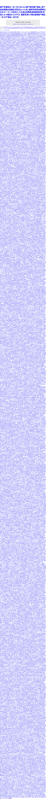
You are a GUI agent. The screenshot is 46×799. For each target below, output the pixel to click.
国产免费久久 (19, 478)
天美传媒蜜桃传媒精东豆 (14, 150)
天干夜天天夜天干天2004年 (27, 541)
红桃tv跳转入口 (19, 584)
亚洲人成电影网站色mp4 (41, 314)
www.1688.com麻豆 (26, 757)
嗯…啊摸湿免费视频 (20, 69)
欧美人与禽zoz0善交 (30, 380)
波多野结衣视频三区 (38, 593)
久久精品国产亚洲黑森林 (33, 594)
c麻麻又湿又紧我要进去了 (24, 500)
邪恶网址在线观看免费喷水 (38, 214)
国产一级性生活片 (33, 396)
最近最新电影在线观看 (26, 273)
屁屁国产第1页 (39, 326)
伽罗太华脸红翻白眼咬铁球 (18, 740)
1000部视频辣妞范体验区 (10, 432)
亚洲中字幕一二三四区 (9, 683)
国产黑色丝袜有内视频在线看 (6, 694)
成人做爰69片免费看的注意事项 (9, 270)
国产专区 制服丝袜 (38, 509)
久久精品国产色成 (25, 604)
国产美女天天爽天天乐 (35, 151)
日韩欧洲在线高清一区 (33, 92)
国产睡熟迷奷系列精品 (24, 115)
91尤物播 (24, 671)
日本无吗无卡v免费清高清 (17, 514)
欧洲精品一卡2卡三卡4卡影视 (20, 774)
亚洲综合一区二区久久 (13, 502)
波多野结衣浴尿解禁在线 (36, 403)
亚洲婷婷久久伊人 (27, 561)
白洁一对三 (10, 111)
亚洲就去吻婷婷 (40, 451)
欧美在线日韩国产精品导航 (26, 448)
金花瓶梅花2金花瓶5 (42, 77)
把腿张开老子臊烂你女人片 (15, 272)
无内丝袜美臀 (7, 403)
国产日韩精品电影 (28, 269)
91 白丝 (44, 74)
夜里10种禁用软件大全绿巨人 (38, 525)
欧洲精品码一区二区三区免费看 (10, 350)
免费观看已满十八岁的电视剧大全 (28, 232)
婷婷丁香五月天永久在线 (12, 322)
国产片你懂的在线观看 (18, 559)
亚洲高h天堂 (30, 315)
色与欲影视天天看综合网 (32, 768)
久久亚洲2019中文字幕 (29, 121)
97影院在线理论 (36, 111)
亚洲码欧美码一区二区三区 (21, 270)
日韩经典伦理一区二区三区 (5, 678)
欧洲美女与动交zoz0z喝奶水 (16, 381)
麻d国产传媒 (43, 197)
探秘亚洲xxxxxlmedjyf (31, 578)
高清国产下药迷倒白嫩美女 (38, 64)
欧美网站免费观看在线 (9, 56)
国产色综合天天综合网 (13, 344)
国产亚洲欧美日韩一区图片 (23, 744)
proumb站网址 (23, 544)
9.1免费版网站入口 (36, 548)
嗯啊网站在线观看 (5, 503)
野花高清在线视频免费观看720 (8, 495)
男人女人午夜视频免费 (28, 424)
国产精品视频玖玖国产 (8, 193)
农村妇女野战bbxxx (8, 361)
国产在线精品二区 (34, 678)
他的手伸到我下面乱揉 (15, 488)
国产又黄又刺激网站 (32, 408)
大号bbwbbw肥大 (27, 215)
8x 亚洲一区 (28, 736)
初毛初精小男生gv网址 (15, 151)
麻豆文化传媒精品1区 (13, 145)
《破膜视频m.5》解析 (16, 325)
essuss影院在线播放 (41, 794)
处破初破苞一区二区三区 (14, 235)
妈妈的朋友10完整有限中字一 (18, 443)
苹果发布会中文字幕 (41, 410)
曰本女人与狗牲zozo (30, 659)
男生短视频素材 (29, 74)
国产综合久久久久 (36, 316)
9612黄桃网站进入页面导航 (33, 205)
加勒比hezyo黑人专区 (29, 309)
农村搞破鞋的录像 (21, 718)
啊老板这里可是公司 (16, 238)
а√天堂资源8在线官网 (6, 709)
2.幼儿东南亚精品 (6, 567)
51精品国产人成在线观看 (19, 360)
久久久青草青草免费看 (14, 158)
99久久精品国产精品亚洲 (22, 416)
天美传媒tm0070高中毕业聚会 (35, 392)
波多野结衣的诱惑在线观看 (16, 728)
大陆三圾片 (13, 203)
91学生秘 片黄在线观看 (5, 523)
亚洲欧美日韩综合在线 (13, 681)
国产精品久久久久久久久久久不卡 (23, 153)
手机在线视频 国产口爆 (13, 789)
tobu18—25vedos (17, 38)
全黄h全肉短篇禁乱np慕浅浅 (30, 643)
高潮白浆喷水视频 (38, 793)
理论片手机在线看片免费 (19, 436)
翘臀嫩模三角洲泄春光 (26, 93)
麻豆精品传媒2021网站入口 (35, 226)
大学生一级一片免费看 (41, 677)
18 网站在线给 (38, 121)
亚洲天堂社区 (25, 206)
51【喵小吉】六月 (33, 745)
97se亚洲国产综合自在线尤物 (33, 368)
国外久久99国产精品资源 (35, 781)
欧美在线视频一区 (16, 297)
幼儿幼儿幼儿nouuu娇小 (10, 665)
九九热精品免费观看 (28, 327)
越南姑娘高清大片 (39, 570)
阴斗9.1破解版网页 (5, 302)
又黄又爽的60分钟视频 (39, 734)
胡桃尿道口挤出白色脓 (21, 505)
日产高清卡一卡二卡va (38, 631)
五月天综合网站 (21, 548)
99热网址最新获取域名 (15, 354)
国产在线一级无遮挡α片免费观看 (31, 44)
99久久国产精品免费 (5, 692)
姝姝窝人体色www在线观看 (33, 46)
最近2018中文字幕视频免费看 (12, 155)
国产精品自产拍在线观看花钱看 (7, 208)
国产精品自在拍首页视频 (25, 572)
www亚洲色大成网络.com (19, 727)
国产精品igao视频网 (22, 122)
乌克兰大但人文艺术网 (5, 334)
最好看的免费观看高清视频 (39, 106)
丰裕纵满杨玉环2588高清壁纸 (6, 146)
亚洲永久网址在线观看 (7, 40)
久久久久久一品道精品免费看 (30, 31)
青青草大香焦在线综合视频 (29, 304)
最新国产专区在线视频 (5, 130)
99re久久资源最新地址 (39, 394)
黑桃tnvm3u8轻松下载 (11, 731)
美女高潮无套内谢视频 (34, 649)
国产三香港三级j (16, 287)
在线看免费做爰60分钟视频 (37, 150)
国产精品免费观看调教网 (15, 209)
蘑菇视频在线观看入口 (18, 263)
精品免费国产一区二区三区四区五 (23, 636)
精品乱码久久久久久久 (35, 683)
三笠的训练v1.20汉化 (31, 567)
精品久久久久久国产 (35, 453)
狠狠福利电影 (15, 430)
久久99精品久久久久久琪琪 (9, 363)
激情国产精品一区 (30, 612)
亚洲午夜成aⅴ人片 (18, 129)
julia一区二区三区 (14, 400)
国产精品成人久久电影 (36, 651)
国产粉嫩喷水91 (41, 91)
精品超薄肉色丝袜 (16, 164)
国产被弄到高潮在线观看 (18, 670)
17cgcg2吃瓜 (22, 94)
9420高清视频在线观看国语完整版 (26, 756)
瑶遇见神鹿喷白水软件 (19, 309)
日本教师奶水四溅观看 (26, 531)
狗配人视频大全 (10, 299)
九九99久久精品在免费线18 (20, 716)
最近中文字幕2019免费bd (9, 439)
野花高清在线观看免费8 (41, 646)
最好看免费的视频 (9, 349)
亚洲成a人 (35, 456)
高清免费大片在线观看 (37, 184)
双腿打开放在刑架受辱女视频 (10, 427)
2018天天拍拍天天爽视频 (24, 696)
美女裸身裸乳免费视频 (31, 507)
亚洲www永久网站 (10, 558)
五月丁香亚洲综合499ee (37, 713)
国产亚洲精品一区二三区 (9, 100)
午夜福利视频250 (26, 263)
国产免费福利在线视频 (27, 581)
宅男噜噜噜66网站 (40, 758)
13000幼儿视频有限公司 (14, 65)
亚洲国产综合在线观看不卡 (29, 169)
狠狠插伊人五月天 (9, 524)
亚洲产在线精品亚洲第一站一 (6, 164)
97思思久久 (19, 110)
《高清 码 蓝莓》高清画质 (6, 384)
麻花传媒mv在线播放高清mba (13, 227)
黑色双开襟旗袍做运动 (4, 717)
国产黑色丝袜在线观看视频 (8, 162)
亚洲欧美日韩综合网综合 (22, 596)
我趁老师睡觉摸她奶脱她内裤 (15, 303)
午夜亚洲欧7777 (32, 653)
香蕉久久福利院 (33, 536)
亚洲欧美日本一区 (7, 443)
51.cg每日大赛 (8, 257)
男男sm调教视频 (16, 115)
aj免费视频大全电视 (21, 659)
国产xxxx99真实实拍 (21, 88)
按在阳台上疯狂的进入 (11, 695)
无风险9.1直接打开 (32, 147)
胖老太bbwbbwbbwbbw (32, 731)
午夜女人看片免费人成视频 (36, 466)
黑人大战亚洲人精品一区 (9, 89)
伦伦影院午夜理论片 (35, 384)
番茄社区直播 (37, 251)
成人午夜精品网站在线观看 (11, 505)
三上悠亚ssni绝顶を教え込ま (19, 496)
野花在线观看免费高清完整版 (37, 556)
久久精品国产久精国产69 (40, 140)
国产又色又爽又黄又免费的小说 (28, 735)
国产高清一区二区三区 (30, 311)
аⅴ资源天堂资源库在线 (19, 776)
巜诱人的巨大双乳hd (21, 783)
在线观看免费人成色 (11, 292)
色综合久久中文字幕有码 (29, 547)
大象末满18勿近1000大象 (19, 588)
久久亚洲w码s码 (27, 466)
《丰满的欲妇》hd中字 (20, 701)
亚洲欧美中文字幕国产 (31, 553)
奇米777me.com (9, 379)
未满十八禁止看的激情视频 (16, 415)
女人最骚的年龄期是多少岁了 (17, 461)
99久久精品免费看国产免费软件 (14, 686)
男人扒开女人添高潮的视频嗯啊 (34, 290)
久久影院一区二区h (22, 464)
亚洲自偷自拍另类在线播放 (16, 678)
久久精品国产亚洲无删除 (13, 536)
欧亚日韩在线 (41, 771)
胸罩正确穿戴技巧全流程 (8, 343)
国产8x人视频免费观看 (28, 135)
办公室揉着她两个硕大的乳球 (28, 369)
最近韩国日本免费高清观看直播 (17, 649)
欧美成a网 (39, 336)
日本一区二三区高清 (31, 565)
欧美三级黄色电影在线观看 (33, 543)
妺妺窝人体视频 (39, 730)
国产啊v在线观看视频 (18, 211)
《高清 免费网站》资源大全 (9, 704)
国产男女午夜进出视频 (19, 777)
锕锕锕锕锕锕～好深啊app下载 (35, 430)
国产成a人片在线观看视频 (15, 448)
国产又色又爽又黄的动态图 (11, 549)
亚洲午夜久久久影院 (35, 156)
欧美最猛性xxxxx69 (6, 724)
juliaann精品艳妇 (23, 642)
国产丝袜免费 (21, 227)
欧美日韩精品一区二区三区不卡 (11, 87)
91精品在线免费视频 (40, 617)
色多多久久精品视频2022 (12, 653)
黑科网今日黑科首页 (41, 141)
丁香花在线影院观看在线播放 (8, 747)
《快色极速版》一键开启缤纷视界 (7, 321)
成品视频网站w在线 (33, 91)
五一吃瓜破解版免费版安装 (21, 245)
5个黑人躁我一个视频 (37, 256)
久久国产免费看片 (20, 616)
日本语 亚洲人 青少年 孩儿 (37, 753)
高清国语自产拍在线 (14, 736)
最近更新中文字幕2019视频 (17, 547)
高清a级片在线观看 (6, 569)
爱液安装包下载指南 (7, 555)
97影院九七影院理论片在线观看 (21, 626)
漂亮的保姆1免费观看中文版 (36, 339)
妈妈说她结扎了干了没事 (34, 560)
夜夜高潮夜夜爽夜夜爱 (28, 752)
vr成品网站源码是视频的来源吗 (11, 744)
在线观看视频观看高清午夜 (14, 351)
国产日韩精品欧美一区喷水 (29, 194)
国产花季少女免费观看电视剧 (21, 39)
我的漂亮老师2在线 (11, 184)
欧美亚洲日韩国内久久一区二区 (33, 665)
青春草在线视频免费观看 (39, 109)
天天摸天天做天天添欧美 (39, 538)
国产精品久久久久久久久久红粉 (30, 677)
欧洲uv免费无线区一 (21, 637)
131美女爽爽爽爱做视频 (33, 764)
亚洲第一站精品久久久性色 (11, 159)
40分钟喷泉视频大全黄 (31, 646)
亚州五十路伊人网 (22, 612)
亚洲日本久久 (29, 576)
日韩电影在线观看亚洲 (17, 332)
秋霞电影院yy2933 (14, 196)
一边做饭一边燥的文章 (25, 479)
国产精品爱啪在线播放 (6, 237)
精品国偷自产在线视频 (38, 537)
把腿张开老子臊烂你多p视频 (23, 42)
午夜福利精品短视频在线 (5, 81)
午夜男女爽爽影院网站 (16, 525)
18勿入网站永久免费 (13, 110)
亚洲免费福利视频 (3, 244)
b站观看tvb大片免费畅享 (26, 775)
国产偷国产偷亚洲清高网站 (31, 410)
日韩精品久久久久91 (17, 479)
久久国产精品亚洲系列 (19, 648)
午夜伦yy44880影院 (38, 361)
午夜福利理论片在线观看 (26, 583)
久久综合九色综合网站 (40, 264)
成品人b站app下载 (20, 575)
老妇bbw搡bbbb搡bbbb (19, 57)
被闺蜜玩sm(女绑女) (28, 559)
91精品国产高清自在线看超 (13, 473)
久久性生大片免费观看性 (34, 700)
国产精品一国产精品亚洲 (26, 221)
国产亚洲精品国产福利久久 (7, 793)
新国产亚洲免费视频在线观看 (22, 543)
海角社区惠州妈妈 (23, 628)
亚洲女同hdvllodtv (22, 421)
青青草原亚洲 (41, 281)
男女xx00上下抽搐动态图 (16, 121)
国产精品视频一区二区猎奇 (25, 569)
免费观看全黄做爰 (20, 167)
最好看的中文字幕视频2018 (13, 396)
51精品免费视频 (18, 313)
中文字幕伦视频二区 (38, 424)
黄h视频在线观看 (29, 721)
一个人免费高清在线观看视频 (23, 471)
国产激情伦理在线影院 (20, 542)
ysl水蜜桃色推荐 (17, 326)
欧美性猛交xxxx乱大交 (41, 719)
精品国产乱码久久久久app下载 (6, 497)
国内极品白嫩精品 (26, 211)
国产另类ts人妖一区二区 (8, 445)
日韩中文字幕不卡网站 (39, 296)
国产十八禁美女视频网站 (41, 80)
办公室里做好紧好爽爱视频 (23, 51)
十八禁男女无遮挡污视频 (5, 198)
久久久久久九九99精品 (36, 187)
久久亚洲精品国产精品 (9, 541)
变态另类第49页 (28, 89)
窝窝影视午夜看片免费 (19, 466)
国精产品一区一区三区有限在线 (14, 398)
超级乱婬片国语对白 (32, 132)
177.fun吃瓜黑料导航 (29, 588)
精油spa (17, 460)
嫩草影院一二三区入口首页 (29, 286)
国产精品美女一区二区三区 (25, 780)
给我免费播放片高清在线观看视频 (35, 660)
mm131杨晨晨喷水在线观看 (6, 373)
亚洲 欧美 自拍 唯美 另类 (40, 191)
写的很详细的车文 (38, 302)
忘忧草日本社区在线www (23, 372)
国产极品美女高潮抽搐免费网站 (9, 284)
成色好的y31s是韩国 (22, 149)
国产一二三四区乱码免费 (17, 663)
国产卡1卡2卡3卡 (27, 715)
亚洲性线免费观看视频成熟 (36, 98)
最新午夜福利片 (41, 731)
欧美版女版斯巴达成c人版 (18, 591)
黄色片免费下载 (15, 407)
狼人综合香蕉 (4, 550)
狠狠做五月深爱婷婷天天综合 (31, 234)
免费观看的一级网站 (6, 196)
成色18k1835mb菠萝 (13, 180)
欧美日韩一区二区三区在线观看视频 (21, 710)
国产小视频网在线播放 (35, 729)
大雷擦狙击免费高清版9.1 (13, 98)
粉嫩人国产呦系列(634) (10, 359)
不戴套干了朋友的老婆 (20, 316)
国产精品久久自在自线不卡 (7, 226)
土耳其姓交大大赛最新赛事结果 (6, 47)
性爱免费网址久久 (36, 585)
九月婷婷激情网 (37, 659)
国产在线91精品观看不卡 (25, 151)
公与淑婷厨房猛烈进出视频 (30, 223)
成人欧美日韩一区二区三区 (15, 567)
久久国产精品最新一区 (39, 375)
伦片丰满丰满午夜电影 (37, 686)
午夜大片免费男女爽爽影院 (38, 515)
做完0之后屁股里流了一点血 (5, 325)
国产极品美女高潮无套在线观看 (23, 267)
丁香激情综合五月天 (33, 344)
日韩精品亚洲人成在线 (12, 655)
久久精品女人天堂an (36, 71)
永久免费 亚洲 (20, 722)
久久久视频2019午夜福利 (27, 525)
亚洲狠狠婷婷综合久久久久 (11, 289)
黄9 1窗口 (15, 59)
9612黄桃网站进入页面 (26, 384)
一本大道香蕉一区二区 (27, 584)
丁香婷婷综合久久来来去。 (28, 268)
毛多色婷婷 (9, 602)
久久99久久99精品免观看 (30, 143)
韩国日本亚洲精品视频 (36, 332)
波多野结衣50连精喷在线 (8, 671)
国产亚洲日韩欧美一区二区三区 (19, 174)
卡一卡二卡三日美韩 (30, 106)
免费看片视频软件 (30, 474)
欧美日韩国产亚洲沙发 (15, 123)
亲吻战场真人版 (37, 733)
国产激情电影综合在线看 (6, 144)
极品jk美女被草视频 (16, 361)
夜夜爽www (25, 279)
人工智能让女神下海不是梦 (23, 229)
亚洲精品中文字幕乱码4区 (35, 739)
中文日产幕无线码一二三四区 (21, 794)
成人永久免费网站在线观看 (36, 322)
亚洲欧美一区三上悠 (29, 777)
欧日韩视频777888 (6, 792)
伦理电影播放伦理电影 (27, 439)
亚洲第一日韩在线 (35, 198)
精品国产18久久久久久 (28, 532)
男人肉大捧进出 (31, 155)
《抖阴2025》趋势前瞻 (24, 333)
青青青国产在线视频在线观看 (22, 284)
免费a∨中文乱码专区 (36, 442)
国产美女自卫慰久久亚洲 (39, 208)
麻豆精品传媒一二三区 (33, 511)
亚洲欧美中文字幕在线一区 (35, 153)
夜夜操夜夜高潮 (5, 337)
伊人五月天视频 (13, 41)
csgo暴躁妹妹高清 (3, 548)
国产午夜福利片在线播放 (19, 622)
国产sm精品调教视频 (18, 529)
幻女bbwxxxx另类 (7, 336)
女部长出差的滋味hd (39, 472)
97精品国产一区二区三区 (17, 453)
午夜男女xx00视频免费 (30, 314)
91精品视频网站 (21, 725)
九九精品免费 (27, 556)
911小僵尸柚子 (32, 791)
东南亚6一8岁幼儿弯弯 (11, 771)
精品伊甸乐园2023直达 (16, 775)
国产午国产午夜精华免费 (26, 645)
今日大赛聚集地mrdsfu (9, 559)
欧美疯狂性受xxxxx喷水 (34, 751)
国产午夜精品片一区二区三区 (15, 231)
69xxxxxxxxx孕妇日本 (38, 756)
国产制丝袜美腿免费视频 (12, 173)
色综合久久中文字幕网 (4, 83)
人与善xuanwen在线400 (32, 350)
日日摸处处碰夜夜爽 (12, 610)
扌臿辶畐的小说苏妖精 (10, 234)
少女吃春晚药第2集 (39, 182)
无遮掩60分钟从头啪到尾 (6, 730)
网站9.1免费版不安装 (11, 468)
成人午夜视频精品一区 (24, 127)
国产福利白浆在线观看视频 (15, 68)
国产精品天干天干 (28, 742)
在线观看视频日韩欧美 (19, 54)
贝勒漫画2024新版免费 (26, 651)
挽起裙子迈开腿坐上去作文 (23, 730)
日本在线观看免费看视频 (26, 524)
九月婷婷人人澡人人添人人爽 (32, 168)
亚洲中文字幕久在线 (12, 69)
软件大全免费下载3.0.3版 (29, 441)
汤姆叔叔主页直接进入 (9, 573)
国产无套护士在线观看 (33, 372)
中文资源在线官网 (35, 670)
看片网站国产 (12, 454)
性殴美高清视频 (29, 256)
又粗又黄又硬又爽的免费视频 (36, 263)
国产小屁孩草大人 (38, 712)
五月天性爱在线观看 (38, 328)
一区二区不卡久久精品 (17, 770)
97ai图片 (38, 717)
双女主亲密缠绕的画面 (26, 198)
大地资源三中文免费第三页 (34, 406)
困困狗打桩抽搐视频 (6, 413)
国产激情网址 (32, 460)
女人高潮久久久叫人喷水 (40, 555)
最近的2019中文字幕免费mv (35, 144)
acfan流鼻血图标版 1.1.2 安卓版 (13, 46)
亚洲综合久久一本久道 (24, 521)
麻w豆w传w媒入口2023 (7, 531)
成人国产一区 (10, 360)
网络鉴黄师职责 (25, 408)
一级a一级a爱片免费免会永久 (22, 295)
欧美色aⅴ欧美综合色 (4, 351)
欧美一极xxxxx (36, 752)
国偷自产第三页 (27, 781)
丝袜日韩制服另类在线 (22, 619)
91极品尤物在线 (42, 496)
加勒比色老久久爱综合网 (38, 123)
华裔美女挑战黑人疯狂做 (40, 66)
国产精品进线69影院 (21, 256)
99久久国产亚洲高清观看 (14, 791)
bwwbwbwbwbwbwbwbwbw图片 (20, 787)
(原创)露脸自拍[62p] (41, 324)
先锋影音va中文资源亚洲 (29, 359)
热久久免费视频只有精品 (17, 192)
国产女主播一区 (20, 677)
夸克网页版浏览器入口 (34, 707)
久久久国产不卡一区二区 (9, 565)
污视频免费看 (10, 301)
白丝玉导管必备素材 (5, 36)
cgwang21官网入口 (42, 764)
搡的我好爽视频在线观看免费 (11, 260)
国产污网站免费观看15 (11, 153)
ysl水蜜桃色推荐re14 (30, 292)
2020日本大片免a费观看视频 (22, 203)
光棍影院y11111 (20, 79)
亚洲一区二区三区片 (30, 307)
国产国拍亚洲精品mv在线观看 (20, 254)
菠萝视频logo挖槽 (24, 92)
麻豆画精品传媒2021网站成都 (6, 680)
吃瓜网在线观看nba (10, 54)
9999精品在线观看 (35, 104)
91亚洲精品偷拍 (24, 325)
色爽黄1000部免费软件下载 (28, 499)
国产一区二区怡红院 (6, 112)
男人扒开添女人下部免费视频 (12, 652)
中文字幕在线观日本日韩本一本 (28, 379)
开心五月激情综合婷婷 (5, 696)
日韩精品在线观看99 (20, 556)
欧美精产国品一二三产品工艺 (11, 507)
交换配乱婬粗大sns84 (26, 276)
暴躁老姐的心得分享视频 (16, 336)
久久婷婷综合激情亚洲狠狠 (17, 251)
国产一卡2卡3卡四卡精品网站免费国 (31, 502)
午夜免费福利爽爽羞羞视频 (15, 34)
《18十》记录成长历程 (34, 604)
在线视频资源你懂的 (37, 185)
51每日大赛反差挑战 (19, 454)
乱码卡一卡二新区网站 (29, 401)
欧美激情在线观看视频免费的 (27, 40)
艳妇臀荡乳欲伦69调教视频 (34, 431)
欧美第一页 (24, 478)
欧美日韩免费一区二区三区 (6, 508)
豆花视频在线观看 (25, 343)
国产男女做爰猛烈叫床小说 (20, 661)
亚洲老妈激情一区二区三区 (10, 261)
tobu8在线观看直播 (22, 694)
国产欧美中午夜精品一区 (39, 490)
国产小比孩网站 (6, 501)
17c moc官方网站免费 (39, 445)
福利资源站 (4, 173)
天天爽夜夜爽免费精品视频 (37, 584)
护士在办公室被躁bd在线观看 (18, 75)
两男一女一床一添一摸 (11, 204)
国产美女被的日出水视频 (5, 654)
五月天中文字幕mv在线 (28, 161)
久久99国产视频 (31, 712)
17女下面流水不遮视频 (37, 68)
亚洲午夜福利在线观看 (26, 190)
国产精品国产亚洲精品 (34, 750)
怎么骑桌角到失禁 (20, 161)
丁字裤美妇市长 (13, 556)
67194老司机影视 (32, 206)
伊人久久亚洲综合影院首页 (30, 491)
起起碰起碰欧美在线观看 (34, 229)
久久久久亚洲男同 (35, 176)
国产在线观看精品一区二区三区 (36, 625)
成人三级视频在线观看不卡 (34, 284)
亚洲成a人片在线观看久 (28, 79)
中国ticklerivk (10, 670)
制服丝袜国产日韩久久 (41, 397)
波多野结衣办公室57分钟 (13, 331)
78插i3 (9, 786)
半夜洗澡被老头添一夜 (13, 345)
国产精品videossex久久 (18, 389)
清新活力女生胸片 (13, 719)
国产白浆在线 (12, 74)
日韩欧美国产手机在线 (29, 197)
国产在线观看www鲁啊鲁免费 (36, 297)
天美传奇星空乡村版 (37, 356)
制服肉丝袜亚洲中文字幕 (12, 725)
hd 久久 (3, 543)
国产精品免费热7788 (38, 309)
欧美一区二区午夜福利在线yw (11, 718)
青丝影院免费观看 (3, 655)
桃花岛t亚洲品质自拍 (6, 734)
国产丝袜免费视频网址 (26, 181)
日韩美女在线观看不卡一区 (29, 420)
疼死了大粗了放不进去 (4, 506)
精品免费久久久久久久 (27, 518)
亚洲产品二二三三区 (38, 116)
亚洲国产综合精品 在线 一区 (24, 729)
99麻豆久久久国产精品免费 (25, 164)
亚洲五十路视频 (15, 462)
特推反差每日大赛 (36, 269)
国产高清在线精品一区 (16, 232)
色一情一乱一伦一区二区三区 (17, 420)
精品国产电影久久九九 (35, 34)
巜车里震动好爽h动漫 (38, 588)
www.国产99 (29, 373)
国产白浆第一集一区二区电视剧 (36, 696)
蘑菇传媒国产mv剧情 (36, 763)
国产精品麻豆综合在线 (7, 94)
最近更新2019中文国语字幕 (29, 167)
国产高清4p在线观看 (19, 184)
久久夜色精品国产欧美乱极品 (34, 162)
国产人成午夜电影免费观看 (24, 692)
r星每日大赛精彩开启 (39, 240)
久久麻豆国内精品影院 (17, 171)
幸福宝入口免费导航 (28, 591)
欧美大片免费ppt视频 (13, 222)
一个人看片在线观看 (26, 489)
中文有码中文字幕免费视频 (9, 626)
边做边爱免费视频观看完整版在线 (14, 93)
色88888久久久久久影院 (34, 188)
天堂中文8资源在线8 (38, 777)
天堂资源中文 (34, 780)
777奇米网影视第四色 (29, 725)
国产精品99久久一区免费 (24, 739)
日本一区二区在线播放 (35, 489)
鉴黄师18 (32, 52)
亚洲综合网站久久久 (40, 152)
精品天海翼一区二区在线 (29, 509)
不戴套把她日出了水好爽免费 (20, 368)
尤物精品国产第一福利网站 (6, 591)
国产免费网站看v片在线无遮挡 (15, 92)
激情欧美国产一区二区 (22, 418)
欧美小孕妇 (18, 546)
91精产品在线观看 (21, 736)
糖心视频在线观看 (8, 552)
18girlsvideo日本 (12, 794)
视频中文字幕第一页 (13, 42)
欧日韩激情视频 (39, 304)
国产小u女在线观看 (23, 535)
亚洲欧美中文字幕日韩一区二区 (25, 71)
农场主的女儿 (19, 707)
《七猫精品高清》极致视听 (20, 258)
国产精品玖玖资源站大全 (14, 64)
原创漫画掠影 (17, 45)
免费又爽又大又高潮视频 (11, 327)
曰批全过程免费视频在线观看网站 (16, 302)
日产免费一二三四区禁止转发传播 (25, 377)
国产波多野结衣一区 (27, 378)
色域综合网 (4, 93)
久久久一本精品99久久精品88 (12, 314)
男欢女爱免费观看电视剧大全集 (16, 629)
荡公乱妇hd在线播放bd (17, 226)
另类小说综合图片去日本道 (17, 126)
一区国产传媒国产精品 (36, 680)
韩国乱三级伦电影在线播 (34, 626)
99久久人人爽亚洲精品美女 (30, 776)
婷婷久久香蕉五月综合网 (40, 299)
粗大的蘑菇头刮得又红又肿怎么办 (26, 109)
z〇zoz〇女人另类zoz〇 (38, 740)
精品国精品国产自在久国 (9, 588)
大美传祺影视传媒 (13, 647)
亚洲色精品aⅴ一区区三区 (29, 616)
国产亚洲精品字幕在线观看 (35, 127)
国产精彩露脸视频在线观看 (11, 168)
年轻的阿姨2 (5, 267)
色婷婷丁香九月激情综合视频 (38, 658)
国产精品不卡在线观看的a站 (21, 385)
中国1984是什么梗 (20, 515)
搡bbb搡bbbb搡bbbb (25, 209)
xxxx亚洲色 (37, 311)
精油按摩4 (38, 464)
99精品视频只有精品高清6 (29, 103)
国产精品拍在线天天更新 (8, 642)
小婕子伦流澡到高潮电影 (23, 520)
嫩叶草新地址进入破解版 (38, 448)
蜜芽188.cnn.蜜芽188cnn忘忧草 (10, 390)
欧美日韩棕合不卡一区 (18, 391)
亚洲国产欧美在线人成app (38, 788)
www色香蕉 (23, 262)
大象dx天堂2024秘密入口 (7, 268)
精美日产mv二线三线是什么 (30, 324)
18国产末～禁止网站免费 (29, 477)
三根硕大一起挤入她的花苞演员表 (35, 526)
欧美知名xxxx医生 (35, 792)
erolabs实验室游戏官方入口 (6, 269)
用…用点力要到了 (18, 641)
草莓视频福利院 (19, 485)
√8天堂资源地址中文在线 (13, 412)
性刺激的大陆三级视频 (40, 270)
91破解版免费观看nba (18, 684)
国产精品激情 (17, 613)
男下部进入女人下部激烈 (29, 593)
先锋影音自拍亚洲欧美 (31, 717)
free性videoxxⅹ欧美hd (16, 146)
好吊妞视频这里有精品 (22, 155)
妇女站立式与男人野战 (39, 499)
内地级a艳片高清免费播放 (26, 252)
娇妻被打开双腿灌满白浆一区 (18, 249)
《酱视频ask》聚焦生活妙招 (13, 163)
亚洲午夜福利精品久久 (16, 144)
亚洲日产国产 (18, 363)
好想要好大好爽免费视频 (24, 407)
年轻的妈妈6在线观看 (39, 589)
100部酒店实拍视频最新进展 (8, 700)
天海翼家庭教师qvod (9, 263)
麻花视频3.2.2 (19, 261)
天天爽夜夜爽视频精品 (28, 56)
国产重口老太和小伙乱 (29, 140)
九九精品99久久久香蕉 (31, 488)
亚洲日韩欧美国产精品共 (29, 240)
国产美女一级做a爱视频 (26, 303)
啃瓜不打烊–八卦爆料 (23, 95)
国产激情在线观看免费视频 (6, 770)
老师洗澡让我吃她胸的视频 (21, 139)
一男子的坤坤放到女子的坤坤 (24, 76)
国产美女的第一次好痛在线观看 (36, 192)
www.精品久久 (10, 254)
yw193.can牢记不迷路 (7, 181)
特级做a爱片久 (16, 200)
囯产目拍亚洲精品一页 (8, 308)
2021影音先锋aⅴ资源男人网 (11, 464)
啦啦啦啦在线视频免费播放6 (7, 320)
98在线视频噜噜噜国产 (15, 60)
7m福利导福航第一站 (8, 356)
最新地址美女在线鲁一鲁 (11, 408)
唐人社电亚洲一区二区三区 (33, 95)
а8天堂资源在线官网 (13, 267)
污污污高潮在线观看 (11, 140)
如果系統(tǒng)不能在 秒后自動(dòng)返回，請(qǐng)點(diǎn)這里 (23, 24)
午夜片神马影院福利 (29, 765)
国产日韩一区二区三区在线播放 (6, 266)
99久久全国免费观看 (20, 359)
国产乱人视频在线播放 (28, 184)
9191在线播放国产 (40, 536)
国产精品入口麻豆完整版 (31, 623)
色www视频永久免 (38, 508)
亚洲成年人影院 (40, 112)
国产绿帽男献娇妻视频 (28, 740)
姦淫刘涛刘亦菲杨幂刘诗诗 (33, 506)
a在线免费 (42, 406)
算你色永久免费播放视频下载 (26, 669)
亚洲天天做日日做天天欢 (24, 625)
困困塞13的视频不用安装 (13, 191)
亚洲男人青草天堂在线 (34, 769)
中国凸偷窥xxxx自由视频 (18, 268)
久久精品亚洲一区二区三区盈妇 (8, 777)
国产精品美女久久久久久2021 (21, 665)
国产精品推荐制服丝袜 (28, 301)
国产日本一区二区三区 (39, 674)
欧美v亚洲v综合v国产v (4, 101)
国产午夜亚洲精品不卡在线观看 (39, 576)
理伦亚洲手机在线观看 (24, 346)
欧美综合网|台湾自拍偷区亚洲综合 (25, 176)
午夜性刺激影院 (3, 490)
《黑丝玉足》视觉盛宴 (10, 197)
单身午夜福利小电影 (24, 480)
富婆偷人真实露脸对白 (4, 587)
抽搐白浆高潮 (31, 203)
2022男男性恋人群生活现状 (36, 479)
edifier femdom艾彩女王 (17, 111)
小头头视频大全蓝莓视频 (14, 751)
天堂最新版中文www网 (39, 735)
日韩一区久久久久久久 (37, 523)
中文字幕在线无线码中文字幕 (20, 705)
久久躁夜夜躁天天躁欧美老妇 (29, 468)
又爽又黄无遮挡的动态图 (15, 375)
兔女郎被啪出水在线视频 (8, 658)
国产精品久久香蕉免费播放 (39, 765)
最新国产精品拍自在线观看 (29, 348)
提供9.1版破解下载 (11, 133)
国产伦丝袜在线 (13, 706)
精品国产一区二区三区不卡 (23, 108)
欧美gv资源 (15, 124)
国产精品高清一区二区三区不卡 (13, 779)
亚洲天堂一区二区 (20, 31)
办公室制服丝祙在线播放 (24, 83)
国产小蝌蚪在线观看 (26, 453)
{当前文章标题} (7, 30)
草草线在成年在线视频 (18, 760)
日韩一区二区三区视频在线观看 (35, 42)
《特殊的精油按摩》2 (10, 444)
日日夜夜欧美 (14, 659)
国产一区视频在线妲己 (28, 278)
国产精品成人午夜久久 (25, 81)
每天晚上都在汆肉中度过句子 (22, 465)
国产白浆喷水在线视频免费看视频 (28, 338)
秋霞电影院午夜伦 (33, 624)
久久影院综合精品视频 (10, 309)
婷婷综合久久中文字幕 (7, 366)
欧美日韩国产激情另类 (17, 666)
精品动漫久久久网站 (24, 105)
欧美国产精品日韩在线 (15, 675)
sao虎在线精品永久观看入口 (8, 106)
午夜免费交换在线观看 (38, 582)
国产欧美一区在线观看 (10, 369)
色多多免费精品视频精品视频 (32, 239)
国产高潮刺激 (28, 783)
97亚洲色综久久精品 (5, 34)
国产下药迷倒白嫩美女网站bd (10, 546)
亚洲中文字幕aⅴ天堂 (11, 701)
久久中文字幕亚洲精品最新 (29, 470)
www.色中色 (18, 408)
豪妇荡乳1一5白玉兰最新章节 (28, 261)
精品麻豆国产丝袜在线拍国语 (6, 192)
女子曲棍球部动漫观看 (26, 336)
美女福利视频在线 (23, 58)
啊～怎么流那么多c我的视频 (35, 402)
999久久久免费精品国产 (13, 517)
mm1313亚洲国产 (25, 431)
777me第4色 (14, 657)
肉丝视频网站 (24, 373)
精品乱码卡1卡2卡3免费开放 (29, 264)
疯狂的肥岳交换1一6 (5, 202)
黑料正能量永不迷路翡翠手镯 (20, 426)
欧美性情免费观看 (14, 377)
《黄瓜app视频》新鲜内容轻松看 (15, 156)
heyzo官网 (27, 349)
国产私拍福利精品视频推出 (35, 534)
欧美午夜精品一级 (17, 99)
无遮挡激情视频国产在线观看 (33, 385)
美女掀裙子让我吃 (35, 629)
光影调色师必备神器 (28, 47)
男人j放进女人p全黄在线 (25, 297)
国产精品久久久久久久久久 (37, 518)
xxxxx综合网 (20, 534)
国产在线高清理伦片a (13, 601)
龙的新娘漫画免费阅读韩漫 (13, 291)
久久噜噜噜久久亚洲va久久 (14, 337)
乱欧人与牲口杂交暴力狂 (37, 354)
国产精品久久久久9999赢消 (38, 747)
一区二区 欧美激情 (22, 721)
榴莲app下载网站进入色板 (18, 497)
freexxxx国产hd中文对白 (33, 630)
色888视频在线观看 (22, 104)
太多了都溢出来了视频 (22, 62)
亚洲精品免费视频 (13, 239)
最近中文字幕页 (21, 103)
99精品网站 (26, 558)
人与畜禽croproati (8, 746)
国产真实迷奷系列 (39, 486)
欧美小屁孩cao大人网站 (13, 429)
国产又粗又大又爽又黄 (36, 559)
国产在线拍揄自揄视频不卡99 (30, 727)
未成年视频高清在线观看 (27, 614)
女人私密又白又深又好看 (34, 105)
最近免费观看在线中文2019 (22, 35)
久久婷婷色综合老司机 (12, 762)
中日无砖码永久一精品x (27, 381)
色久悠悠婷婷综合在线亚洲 (17, 602)
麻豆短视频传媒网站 (41, 350)
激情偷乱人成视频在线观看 (16, 582)
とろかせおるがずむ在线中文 (16, 371)
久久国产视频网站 (6, 628)
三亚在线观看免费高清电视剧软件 (27, 508)
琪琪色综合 (10, 640)
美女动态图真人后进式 (9, 38)
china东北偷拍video (30, 590)
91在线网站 (9, 215)
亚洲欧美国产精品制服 (29, 688)
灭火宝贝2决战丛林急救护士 (31, 163)
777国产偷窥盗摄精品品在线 (11, 643)
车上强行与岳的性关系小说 (13, 617)
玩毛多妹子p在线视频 (21, 549)
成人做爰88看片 (18, 369)
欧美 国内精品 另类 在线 (30, 291)
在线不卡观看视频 (27, 689)
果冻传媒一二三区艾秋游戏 (19, 66)
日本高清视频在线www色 (23, 241)
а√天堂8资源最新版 (4, 163)
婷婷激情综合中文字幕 (19, 795)
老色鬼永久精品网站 (31, 80)
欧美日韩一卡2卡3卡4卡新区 (17, 561)
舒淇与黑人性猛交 (19, 499)
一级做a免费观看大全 (19, 286)
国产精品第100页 (13, 470)
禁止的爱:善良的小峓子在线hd (31, 199)
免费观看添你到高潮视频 (7, 219)
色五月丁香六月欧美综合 (20, 50)
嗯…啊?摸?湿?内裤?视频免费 (6, 281)
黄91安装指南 (23, 766)
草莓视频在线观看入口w (31, 464)
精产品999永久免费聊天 (37, 136)
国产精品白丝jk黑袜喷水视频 (24, 400)
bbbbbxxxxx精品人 (12, 52)
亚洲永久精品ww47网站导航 (35, 216)
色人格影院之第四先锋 (37, 97)
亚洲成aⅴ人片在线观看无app (36, 566)
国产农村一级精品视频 (36, 383)
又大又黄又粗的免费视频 (29, 179)
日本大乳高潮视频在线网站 (36, 233)
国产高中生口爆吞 (18, 444)
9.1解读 (35, 374)
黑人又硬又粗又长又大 (15, 221)
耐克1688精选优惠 (27, 670)
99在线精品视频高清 (38, 684)
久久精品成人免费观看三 (32, 652)
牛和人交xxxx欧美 (40, 41)
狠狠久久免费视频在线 (26, 501)
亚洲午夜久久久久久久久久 (12, 534)
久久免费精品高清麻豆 (5, 723)
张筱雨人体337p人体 (39, 101)
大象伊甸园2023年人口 (26, 552)
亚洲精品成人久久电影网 (24, 460)
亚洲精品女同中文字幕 (28, 443)
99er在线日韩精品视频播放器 (16, 501)
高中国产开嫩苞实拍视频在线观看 (36, 395)
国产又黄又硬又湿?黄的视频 (19, 349)
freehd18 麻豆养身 (26, 285)
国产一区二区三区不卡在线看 (18, 688)
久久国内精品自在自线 (32, 133)
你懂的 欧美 (11, 618)
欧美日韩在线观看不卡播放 (11, 409)
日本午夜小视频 (31, 39)
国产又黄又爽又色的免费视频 (29, 589)
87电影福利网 (10, 733)
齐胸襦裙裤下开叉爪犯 (12, 79)
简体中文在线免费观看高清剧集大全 (12, 333)
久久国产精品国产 (5, 311)
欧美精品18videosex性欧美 (13, 383)
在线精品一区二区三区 (32, 794)
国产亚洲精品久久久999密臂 (24, 235)
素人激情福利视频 (39, 167)
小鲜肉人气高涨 (10, 748)
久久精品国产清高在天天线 (39, 547)
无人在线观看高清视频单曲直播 (10, 35)
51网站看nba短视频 (13, 717)
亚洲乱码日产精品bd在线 (38, 391)
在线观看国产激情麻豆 (39, 366)
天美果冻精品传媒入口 (10, 788)
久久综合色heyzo (20, 355)
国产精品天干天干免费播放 (7, 529)
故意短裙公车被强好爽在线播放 (15, 503)
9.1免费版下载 (8, 95)
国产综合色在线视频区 (15, 639)
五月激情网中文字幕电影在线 (22, 132)
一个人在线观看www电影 (7, 657)
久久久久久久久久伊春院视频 (36, 343)
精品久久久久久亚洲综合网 (23, 681)
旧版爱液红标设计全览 (8, 194)
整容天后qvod (6, 63)
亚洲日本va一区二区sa (29, 128)
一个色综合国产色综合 (9, 246)
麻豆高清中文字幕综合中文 (39, 663)
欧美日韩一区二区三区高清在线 (38, 433)
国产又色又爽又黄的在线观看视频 (11, 97)
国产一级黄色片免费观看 (19, 89)
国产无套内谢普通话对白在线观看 (27, 361)
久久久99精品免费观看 (19, 432)
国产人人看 (22, 250)
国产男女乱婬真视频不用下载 (30, 412)
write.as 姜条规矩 (26, 534)
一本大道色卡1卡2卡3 (23, 660)
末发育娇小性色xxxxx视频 (5, 645)
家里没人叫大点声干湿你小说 (27, 68)
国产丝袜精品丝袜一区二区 (18, 445)
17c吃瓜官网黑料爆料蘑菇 (21, 41)
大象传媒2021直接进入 (35, 449)
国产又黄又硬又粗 (37, 443)
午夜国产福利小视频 (38, 477)
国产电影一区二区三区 (12, 176)
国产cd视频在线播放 (31, 191)
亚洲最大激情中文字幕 (12, 783)
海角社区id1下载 (32, 617)
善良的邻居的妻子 (30, 483)
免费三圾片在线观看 (34, 287)
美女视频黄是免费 (29, 208)
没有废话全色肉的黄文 (18, 419)
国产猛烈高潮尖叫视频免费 (28, 602)
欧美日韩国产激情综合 (17, 379)
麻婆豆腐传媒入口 (5, 791)
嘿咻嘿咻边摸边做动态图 (31, 705)
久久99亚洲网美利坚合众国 (29, 795)
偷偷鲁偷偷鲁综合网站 (33, 115)
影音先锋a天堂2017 (26, 770)
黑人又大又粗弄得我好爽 (18, 328)
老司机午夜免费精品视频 (10, 431)
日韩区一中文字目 (11, 776)
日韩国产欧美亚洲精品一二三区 (25, 334)
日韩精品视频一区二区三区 (9, 385)
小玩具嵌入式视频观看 (21, 610)
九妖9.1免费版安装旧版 (7, 126)
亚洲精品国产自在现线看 (22, 390)
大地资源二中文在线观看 (32, 390)
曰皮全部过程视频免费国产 (37, 47)
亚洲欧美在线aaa (42, 724)
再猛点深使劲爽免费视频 (35, 211)
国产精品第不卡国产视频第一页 (13, 186)
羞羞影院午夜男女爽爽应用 (21, 133)
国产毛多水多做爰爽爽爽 (39, 785)
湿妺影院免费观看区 (14, 435)
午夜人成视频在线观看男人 (11, 152)
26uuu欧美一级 (19, 431)
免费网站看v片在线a (27, 530)
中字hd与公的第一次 (19, 135)
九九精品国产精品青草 (22, 315)
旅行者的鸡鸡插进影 (11, 143)
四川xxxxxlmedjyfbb (10, 705)
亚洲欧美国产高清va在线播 (13, 535)
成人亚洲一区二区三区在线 (23, 406)
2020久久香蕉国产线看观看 (31, 262)
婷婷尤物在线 (14, 730)
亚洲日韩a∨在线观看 (4, 108)
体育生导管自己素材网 (30, 88)
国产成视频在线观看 (7, 768)
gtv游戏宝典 (42, 489)
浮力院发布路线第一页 (40, 623)
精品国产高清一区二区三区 (11, 355)
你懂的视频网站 (40, 132)
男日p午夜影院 (33, 267)
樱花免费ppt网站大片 (15, 766)
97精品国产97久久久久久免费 (15, 70)
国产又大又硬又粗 (3, 79)
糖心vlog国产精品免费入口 (9, 118)
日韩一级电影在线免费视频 (30, 451)
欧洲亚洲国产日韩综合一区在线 (8, 220)
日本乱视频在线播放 (6, 354)
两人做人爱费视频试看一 (36, 70)
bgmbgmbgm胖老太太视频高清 (7, 651)
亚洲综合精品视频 (32, 186)
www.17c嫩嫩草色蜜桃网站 (33, 237)
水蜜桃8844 (8, 581)
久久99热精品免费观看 (19, 217)
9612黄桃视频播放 (32, 397)
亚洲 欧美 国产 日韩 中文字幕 (22, 731)
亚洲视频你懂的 (5, 579)
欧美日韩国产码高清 (32, 758)
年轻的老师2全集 (37, 355)
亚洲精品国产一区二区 (19, 571)
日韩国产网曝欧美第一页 (37, 418)
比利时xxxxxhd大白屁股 (26, 38)
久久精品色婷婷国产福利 (28, 328)
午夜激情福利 (38, 169)
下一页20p (37, 496)
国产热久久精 (35, 320)
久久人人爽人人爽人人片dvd (37, 775)
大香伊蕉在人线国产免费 (17, 589)
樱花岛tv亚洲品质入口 (29, 782)
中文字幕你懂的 (31, 182)
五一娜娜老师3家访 (39, 261)
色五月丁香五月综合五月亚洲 (19, 451)
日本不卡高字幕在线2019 (13, 759)
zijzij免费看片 (30, 345)
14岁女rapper (22, 375)
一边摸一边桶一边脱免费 (25, 33)
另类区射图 (26, 77)
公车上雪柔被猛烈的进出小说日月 (23, 706)
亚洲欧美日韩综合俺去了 (25, 287)
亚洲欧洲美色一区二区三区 (16, 130)
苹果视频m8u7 (10, 455)
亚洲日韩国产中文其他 (31, 642)
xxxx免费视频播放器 (13, 63)
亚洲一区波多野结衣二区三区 (29, 126)
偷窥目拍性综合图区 (35, 33)
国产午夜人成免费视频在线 (36, 221)
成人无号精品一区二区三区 (25, 308)
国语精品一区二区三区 (17, 530)
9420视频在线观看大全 (20, 401)
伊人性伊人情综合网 (15, 696)
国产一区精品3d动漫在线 (11, 478)
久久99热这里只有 (29, 116)
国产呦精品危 (4, 140)
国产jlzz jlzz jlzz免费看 (23, 517)
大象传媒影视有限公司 (22, 494)
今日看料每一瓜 (14, 782)
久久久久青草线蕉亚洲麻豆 (39, 243)
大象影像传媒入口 (3, 141)
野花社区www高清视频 (13, 579)
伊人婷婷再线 (29, 258)
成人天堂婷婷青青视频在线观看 (14, 252)
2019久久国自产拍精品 (19, 689)
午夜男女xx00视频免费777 (17, 214)
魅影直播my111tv (12, 167)
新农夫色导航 (15, 694)
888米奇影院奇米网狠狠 (21, 646)
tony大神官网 (29, 104)
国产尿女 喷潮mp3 (41, 678)
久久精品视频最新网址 (4, 604)
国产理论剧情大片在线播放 (18, 240)
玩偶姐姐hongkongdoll (35, 530)
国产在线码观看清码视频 (29, 759)
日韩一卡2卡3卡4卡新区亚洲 (30, 367)
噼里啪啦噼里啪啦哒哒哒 (23, 237)
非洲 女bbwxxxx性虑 (40, 108)
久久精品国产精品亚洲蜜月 (24, 435)
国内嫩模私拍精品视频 (39, 474)
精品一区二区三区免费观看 (35, 81)
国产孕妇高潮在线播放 (22, 205)
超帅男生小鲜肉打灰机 (39, 337)
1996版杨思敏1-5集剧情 (12, 310)
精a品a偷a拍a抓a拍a (18, 489)
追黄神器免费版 (28, 57)
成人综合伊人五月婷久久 (35, 285)
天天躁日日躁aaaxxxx (31, 505)
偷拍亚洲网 (36, 161)
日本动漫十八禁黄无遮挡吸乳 (36, 484)
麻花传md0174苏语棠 (8, 512)
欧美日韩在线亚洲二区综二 (20, 483)
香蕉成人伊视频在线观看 (27, 266)
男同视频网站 (36, 595)
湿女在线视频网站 (38, 321)
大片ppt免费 (17, 127)
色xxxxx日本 (28, 753)
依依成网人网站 (21, 698)
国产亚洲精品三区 (28, 548)
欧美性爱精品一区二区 (18, 518)
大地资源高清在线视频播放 (32, 426)
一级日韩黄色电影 (33, 786)
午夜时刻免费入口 (9, 157)
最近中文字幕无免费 (41, 82)
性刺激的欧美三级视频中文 (19, 223)
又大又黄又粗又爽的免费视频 (10, 77)
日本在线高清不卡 (20, 509)
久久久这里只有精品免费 (21, 175)
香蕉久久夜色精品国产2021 (36, 495)
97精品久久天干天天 (26, 754)
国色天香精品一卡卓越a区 (35, 437)
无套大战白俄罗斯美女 (30, 671)
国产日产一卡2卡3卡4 (13, 698)
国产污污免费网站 (38, 688)
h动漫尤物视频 (38, 760)
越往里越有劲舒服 (36, 439)
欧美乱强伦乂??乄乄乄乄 (29, 445)
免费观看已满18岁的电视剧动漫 (33, 149)
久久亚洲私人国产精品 (8, 684)
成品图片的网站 (20, 264)
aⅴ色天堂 (23, 121)
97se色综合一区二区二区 (9, 754)
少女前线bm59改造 (31, 519)
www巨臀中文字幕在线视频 (25, 202)
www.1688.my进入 (24, 243)
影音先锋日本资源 (35, 38)
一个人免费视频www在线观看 (7, 489)
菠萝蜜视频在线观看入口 (22, 80)
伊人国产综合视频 (5, 231)
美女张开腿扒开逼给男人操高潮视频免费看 (26, 260)
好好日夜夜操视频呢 (35, 276)
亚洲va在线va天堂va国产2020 (32, 724)
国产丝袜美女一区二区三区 (19, 141)
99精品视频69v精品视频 (33, 295)
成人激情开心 (35, 648)
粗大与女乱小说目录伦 (36, 514)
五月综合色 (37, 379)
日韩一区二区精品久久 (13, 372)
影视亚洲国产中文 (25, 582)
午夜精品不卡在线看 (21, 590)
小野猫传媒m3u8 (9, 206)
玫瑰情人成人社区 (40, 409)
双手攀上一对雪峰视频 (8, 59)
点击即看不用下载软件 (35, 134)
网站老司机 (34, 552)
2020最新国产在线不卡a (7, 187)
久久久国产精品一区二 (40, 460)
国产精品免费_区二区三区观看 (13, 554)
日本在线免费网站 (30, 478)
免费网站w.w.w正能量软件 (21, 741)
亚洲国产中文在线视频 (11, 476)
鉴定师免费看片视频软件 (24, 147)
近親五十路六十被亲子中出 (31, 274)
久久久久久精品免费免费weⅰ (30, 141)
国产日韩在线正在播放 (36, 599)
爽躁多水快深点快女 (28, 320)
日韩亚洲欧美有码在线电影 (27, 666)
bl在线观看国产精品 (20, 672)
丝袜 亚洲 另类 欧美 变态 (19, 194)
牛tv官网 (3, 261)
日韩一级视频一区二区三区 (25, 354)
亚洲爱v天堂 (27, 52)
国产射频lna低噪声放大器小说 (18, 424)
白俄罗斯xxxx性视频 (14, 104)
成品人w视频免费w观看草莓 (35, 83)
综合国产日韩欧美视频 (9, 86)
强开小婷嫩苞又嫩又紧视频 (25, 763)
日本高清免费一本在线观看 (9, 217)
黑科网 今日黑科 (22, 339)
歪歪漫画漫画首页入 (25, 144)
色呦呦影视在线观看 (40, 126)
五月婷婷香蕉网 (9, 585)
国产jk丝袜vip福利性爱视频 (19, 299)
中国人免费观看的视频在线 (29, 722)
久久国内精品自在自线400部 (20, 106)
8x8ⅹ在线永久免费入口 (39, 69)
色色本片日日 (23, 337)
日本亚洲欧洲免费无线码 (38, 454)
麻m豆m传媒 (42, 531)
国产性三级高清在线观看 (12, 494)
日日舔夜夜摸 (26, 649)
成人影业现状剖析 (28, 436)
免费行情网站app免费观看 (40, 292)
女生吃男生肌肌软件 (23, 394)
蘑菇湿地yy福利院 (39, 468)
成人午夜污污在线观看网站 (25, 238)
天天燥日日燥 (26, 342)
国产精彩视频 (31, 243)
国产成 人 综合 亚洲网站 (31, 635)
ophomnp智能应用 (10, 128)
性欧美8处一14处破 (11, 313)
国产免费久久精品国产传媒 (25, 554)
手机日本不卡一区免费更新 (33, 58)
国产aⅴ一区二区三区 (33, 35)
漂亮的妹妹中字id (35, 583)
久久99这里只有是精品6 (28, 289)
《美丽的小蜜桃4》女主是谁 (8, 389)
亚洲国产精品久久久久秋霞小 (31, 217)
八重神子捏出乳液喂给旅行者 (7, 211)
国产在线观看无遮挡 (24, 186)
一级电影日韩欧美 (29, 631)
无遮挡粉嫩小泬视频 (19, 532)
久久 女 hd (31, 654)
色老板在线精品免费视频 (36, 53)
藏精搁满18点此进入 (23, 712)
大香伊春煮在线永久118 (6, 134)
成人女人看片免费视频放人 (28, 302)
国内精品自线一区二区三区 (17, 746)
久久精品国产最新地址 (20, 704)
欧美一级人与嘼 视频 (6, 221)
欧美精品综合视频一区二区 (23, 344)
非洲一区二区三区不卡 (14, 664)
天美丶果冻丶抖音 (8, 273)
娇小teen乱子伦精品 (35, 531)
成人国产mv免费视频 (31, 414)
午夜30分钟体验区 (32, 404)
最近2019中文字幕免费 (29, 145)
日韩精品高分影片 (30, 741)
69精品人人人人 (14, 414)
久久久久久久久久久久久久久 (19, 635)
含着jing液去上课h (13, 745)
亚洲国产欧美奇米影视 (22, 310)
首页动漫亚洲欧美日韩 (22, 345)
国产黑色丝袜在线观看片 (24, 693)
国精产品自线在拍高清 (38, 550)
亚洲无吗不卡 (16, 474)
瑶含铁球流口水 (17, 120)
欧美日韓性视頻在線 (27, 792)
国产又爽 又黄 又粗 (4, 625)
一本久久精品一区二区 (10, 199)
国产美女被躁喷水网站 (18, 618)
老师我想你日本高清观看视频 (14, 319)
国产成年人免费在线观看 (11, 616)
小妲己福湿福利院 (27, 193)
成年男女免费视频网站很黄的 (31, 699)
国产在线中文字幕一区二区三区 (33, 676)
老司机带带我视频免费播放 (33, 357)
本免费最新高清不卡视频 (35, 400)
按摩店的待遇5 (26, 461)
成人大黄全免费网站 (27, 433)
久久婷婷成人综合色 (17, 531)
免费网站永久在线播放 (6, 769)
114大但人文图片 (8, 214)
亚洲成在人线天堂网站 (13, 241)
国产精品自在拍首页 (33, 520)
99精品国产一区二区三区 (30, 432)
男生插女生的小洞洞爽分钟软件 (9, 575)
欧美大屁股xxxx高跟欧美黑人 (29, 366)
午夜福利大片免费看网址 (10, 716)
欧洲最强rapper (40, 709)
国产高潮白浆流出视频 (23, 511)
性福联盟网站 (38, 519)
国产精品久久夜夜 (38, 359)
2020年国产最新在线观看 (5, 540)
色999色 (10, 663)
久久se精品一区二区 (23, 36)
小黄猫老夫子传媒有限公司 (37, 381)
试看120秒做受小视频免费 (12, 722)
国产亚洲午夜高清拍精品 (12, 404)
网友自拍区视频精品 (39, 704)
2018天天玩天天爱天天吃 (30, 210)
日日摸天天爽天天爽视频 (39, 380)
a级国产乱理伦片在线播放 (8, 600)
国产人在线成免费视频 (19, 197)
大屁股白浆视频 (8, 775)
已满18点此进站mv (18, 578)
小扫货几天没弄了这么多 (24, 396)
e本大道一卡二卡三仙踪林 (8, 474)
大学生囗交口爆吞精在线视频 (21, 565)
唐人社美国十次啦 (14, 721)
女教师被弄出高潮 (41, 456)
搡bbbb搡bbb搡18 (9, 296)
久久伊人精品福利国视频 (25, 613)
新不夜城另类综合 (22, 196)
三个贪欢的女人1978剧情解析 (10, 410)
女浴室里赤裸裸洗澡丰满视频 (28, 313)
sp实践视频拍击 (37, 197)
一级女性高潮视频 (28, 467)
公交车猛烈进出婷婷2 (20, 467)
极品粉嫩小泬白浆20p (11, 485)
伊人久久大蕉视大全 (36, 524)
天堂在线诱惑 (38, 671)
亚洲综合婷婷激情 (11, 785)
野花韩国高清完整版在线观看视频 (30, 415)
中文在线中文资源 (16, 680)
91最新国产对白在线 (38, 701)
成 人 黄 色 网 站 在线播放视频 (33, 682)
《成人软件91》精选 (9, 544)
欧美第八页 (38, 338)
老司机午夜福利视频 (14, 484)
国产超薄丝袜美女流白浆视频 (13, 739)
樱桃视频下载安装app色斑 (29, 555)
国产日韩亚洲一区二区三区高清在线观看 (8, 31)
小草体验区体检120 (35, 235)
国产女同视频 (37, 307)
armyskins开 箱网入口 (17, 40)
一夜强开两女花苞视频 (36, 779)
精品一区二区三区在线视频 (34, 87)
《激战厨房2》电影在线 (6, 639)
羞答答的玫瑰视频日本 (21, 553)
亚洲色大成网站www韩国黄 (9, 39)
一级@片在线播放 (22, 314)
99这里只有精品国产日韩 (34, 476)
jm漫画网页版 (30, 550)
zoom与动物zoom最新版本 (37, 581)
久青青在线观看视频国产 (31, 254)
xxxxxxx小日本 (42, 750)
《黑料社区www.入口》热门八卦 (12, 660)
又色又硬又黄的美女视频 (17, 276)
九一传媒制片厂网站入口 (14, 594)
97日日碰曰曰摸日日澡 (4, 647)
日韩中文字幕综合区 (16, 281)
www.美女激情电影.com (17, 190)
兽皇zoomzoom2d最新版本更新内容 (10, 406)
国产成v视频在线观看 (35, 569)
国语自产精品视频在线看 (36, 93)
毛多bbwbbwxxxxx (12, 80)
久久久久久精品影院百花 (8, 99)
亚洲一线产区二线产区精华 (9, 467)
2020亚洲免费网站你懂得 (40, 145)
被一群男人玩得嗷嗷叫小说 (39, 40)
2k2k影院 (32, 582)
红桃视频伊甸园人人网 (9, 228)
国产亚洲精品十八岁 (27, 629)
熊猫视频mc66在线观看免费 (37, 715)
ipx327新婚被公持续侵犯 (36, 303)
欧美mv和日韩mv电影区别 (17, 285)
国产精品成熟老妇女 (38, 618)
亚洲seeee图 (29, 418)
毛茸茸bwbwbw (12, 311)
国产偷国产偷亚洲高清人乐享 (28, 611)
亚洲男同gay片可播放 (19, 402)
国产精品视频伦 (19, 279)
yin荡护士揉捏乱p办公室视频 (16, 792)
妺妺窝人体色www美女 (16, 384)
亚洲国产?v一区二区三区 (7, 287)
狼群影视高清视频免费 (11, 465)
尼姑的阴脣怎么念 (7, 251)
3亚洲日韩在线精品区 (32, 719)
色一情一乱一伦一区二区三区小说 (18, 491)
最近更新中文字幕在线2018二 (23, 624)
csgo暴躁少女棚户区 (6, 619)
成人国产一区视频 (23, 550)
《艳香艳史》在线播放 (31, 41)
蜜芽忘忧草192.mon (35, 164)
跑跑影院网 (16, 136)
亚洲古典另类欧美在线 (20, 298)
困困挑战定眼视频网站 (17, 585)
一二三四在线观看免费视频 (34, 681)
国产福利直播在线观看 (27, 658)
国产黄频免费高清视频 (24, 751)
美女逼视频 (16, 246)
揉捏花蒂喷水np (32, 326)
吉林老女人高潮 (5, 596)
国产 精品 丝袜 (17, 700)
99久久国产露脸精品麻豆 (5, 721)
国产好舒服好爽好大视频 (21, 292)
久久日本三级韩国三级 (24, 687)
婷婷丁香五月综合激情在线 (7, 278)
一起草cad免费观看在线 (17, 206)
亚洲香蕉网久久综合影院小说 (16, 604)
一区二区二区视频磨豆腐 (34, 693)
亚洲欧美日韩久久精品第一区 (20, 733)
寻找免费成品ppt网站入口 (22, 758)
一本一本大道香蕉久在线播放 (12, 538)
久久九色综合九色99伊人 (24, 216)
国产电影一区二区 (16, 53)
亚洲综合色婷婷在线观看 (6, 232)
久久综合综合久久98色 (35, 363)
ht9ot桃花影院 (22, 163)
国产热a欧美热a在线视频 (14, 216)
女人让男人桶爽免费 (21, 48)
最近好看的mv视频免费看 (29, 793)
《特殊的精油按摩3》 (33, 577)
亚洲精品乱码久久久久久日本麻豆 (33, 138)
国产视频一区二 (33, 65)
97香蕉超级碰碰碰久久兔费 (22, 634)
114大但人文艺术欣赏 (33, 59)
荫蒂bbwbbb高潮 (37, 203)
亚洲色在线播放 (20, 470)
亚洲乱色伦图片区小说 (15, 91)
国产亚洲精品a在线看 (19, 558)
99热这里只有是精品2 (18, 441)
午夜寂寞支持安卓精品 (22, 717)
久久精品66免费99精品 (38, 79)
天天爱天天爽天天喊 (22, 652)
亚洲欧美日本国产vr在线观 (26, 146)
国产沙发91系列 (29, 122)
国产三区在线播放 (3, 398)
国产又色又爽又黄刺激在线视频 (10, 362)
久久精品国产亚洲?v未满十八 (8, 710)
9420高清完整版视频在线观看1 (18, 367)
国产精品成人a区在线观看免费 (35, 342)
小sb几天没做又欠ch (23, 200)
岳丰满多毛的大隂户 (14, 449)
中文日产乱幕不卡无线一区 (37, 482)
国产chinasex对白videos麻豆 (6, 53)
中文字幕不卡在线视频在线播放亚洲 (34, 787)
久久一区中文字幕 (29, 50)
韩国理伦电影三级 (40, 535)
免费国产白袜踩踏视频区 (22, 290)
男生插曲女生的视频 (39, 103)
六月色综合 (38, 404)
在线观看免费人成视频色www (35, 558)
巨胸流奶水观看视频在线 (34, 710)
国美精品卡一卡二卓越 (5, 400)
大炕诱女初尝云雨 (22, 64)
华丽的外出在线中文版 (11, 295)
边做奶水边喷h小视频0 (31, 340)
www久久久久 (29, 64)
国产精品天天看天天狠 (14, 566)
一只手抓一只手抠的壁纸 (36, 572)
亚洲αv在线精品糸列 (11, 307)
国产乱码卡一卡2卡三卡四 (18, 301)
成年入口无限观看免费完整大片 (9, 374)
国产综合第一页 (34, 613)
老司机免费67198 (8, 547)
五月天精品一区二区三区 (7, 210)
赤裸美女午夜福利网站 (7, 240)
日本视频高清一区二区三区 (10, 116)
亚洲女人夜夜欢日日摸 (27, 728)
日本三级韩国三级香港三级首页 (37, 601)
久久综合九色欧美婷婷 (4, 272)
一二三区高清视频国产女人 (33, 245)
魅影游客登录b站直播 (28, 54)
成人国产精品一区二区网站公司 (34, 325)
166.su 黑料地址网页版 (34, 500)
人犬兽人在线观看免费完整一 (20, 576)
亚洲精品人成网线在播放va (26, 523)
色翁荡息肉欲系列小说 (33, 687)
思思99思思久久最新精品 (22, 519)
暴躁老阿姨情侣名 (37, 725)
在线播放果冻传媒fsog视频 (39, 413)
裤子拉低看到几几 (6, 33)
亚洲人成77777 (12, 483)
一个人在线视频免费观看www (37, 215)
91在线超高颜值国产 (22, 191)
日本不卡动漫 (23, 587)
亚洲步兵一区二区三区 (22, 222)
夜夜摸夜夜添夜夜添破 (38, 56)
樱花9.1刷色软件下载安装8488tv (10, 88)
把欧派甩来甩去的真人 (37, 60)
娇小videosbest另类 (23, 748)
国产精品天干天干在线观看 (40, 782)
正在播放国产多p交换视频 (19, 44)
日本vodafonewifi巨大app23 (30, 227)
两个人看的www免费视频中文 (28, 413)
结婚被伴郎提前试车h (14, 109)
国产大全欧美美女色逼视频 (24, 246)
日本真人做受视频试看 (20, 410)
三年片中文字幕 (41, 462)
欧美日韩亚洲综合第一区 (39, 532)
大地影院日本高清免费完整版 (26, 779)
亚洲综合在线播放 (26, 678)
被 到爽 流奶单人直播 (15, 233)
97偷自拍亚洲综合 (41, 262)
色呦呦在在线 (7, 582)
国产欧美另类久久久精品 (13, 520)
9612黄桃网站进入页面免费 (22, 653)
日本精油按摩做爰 (40, 628)
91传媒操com (40, 234)
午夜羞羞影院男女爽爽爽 (23, 87)
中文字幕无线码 (22, 664)
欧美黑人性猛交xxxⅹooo (39, 483)
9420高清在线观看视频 (15, 85)
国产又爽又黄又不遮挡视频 (8, 441)
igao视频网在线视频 (39, 470)
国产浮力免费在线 (26, 641)
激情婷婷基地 (11, 689)
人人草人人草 (2, 296)
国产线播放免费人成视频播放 (14, 262)
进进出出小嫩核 (36, 575)
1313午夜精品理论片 (4, 64)
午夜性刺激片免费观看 (24, 351)
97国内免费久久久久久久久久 (18, 215)
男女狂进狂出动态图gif (8, 451)
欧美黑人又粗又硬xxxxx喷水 (8, 760)
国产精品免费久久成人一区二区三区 (11, 437)
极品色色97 (5, 124)
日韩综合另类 (25, 444)
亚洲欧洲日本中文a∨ (17, 671)
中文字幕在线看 (19, 374)
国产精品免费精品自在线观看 (18, 269)
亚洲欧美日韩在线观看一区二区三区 (38, 706)
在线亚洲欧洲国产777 (40, 643)
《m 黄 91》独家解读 (4, 537)
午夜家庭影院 (38, 204)
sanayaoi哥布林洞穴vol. (22, 538)
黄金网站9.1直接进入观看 (24, 170)
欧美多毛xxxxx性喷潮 (26, 529)
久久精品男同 (11, 571)
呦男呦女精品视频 (8, 174)
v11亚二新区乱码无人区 (10, 132)
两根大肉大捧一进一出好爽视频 (31, 425)
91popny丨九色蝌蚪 (35, 757)
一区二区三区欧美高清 (37, 541)
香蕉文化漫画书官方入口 (39, 278)
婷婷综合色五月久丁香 (7, 249)
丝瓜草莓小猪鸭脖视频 (24, 85)
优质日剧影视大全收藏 (14, 628)
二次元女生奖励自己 (34, 346)
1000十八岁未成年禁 (20, 490)
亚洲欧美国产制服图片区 (26, 187)
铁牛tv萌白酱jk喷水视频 (31, 152)
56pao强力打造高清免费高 (36, 736)
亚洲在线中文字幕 (33, 690)
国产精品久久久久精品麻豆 (15, 255)
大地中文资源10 (34, 645)
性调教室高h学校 (14, 723)
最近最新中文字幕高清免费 (24, 437)
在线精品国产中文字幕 (16, 735)
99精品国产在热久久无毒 (25, 797)
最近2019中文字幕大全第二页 (25, 150)
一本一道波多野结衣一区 (21, 74)
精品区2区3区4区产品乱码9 (37, 377)
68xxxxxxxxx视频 (26, 192)
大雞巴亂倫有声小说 (16, 182)
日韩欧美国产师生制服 (20, 204)
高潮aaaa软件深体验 (18, 651)
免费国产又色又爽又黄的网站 (24, 601)
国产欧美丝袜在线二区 (7, 606)
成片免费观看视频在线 (36, 378)
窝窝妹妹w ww (17, 564)
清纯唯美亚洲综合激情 (24, 392)
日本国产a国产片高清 (13, 340)
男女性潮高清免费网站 (23, 617)
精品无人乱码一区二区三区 (15, 587)
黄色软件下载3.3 (4, 176)
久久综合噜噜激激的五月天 (32, 310)
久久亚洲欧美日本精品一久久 (12, 82)
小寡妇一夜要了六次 (11, 526)
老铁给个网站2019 (42, 295)
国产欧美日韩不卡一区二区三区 (8, 50)
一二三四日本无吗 (5, 601)
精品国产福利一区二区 (29, 472)
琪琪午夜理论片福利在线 (23, 63)
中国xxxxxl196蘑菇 (16, 780)
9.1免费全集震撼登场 (10, 648)
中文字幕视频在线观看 (21, 239)
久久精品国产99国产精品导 (30, 672)
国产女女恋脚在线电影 (32, 200)
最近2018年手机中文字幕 (14, 729)
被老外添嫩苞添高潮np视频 (7, 595)
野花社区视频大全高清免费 (34, 241)
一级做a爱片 (34, 238)
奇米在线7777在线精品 (40, 565)
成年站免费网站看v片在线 (18, 296)
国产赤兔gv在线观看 (38, 228)
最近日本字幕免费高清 (16, 181)
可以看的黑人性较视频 (38, 179)
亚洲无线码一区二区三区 (30, 298)
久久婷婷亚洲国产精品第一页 (26, 442)
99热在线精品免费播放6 (25, 257)
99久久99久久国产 (19, 188)
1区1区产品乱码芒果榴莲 (6, 797)
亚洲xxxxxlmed (43, 46)
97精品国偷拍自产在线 (18, 342)
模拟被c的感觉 (42, 188)
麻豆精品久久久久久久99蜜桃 (28, 231)
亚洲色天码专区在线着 (6, 477)
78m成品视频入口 (3, 756)
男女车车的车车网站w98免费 (9, 135)
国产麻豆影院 (7, 470)
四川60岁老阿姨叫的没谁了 (28, 684)
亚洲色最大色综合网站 (7, 275)
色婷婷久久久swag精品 (31, 219)
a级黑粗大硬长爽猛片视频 (39, 602)
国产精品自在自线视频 (26, 332)
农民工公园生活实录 (28, 648)
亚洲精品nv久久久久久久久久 (12, 753)
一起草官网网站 (5, 303)
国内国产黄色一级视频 (34, 521)
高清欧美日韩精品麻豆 (20, 234)
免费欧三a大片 (3, 593)
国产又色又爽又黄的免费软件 (37, 178)
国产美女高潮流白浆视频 (28, 330)
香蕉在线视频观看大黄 (9, 425)
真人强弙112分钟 (23, 474)
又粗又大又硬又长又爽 (34, 471)
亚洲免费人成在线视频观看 (7, 342)
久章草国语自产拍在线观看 (12, 750)
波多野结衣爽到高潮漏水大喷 (27, 255)
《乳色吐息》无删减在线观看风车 (14, 599)
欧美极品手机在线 (19, 788)
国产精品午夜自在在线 (8, 391)
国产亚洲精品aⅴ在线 (11, 298)
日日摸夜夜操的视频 (37, 135)
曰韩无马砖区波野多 (13, 715)
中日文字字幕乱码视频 (4, 41)
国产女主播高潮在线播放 (6, 276)
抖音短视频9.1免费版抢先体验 (38, 146)
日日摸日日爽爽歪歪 (28, 360)
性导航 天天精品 (16, 94)
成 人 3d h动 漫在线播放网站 (40, 654)
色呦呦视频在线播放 (32, 608)
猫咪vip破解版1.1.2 (33, 746)
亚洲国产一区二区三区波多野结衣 (18, 472)
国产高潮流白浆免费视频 (22, 719)
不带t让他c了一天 (36, 258)
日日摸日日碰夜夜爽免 (33, 429)
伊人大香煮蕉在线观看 (8, 397)
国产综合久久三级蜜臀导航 (23, 173)
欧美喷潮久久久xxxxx (16, 257)
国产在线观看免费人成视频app (7, 787)
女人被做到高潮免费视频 (9, 45)
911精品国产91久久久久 (22, 507)
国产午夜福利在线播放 (32, 513)
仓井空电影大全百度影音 (11, 614)
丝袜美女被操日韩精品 (9, 426)
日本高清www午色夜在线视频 (28, 734)
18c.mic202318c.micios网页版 (5, 453)
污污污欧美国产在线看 (20, 570)
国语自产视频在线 (8, 740)
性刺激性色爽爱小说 (23, 594)
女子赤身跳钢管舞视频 (25, 620)
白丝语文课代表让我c (14, 147)
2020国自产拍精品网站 (19, 199)
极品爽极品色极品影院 (29, 355)
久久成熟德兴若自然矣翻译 (24, 566)
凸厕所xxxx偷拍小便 (30, 321)
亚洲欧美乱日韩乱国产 (11, 542)
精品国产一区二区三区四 (10, 57)
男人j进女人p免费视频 (11, 707)
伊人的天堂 (29, 383)
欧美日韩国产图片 (23, 73)
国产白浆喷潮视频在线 (25, 70)
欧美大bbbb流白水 (16, 508)
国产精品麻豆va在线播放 (30, 299)
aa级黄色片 (14, 519)
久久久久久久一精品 (35, 473)
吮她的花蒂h (42, 585)
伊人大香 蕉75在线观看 (7, 328)
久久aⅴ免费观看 (31, 538)
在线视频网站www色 (13, 108)
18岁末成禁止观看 (12, 515)
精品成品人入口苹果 (29, 185)
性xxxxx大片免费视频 (29, 637)
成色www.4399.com (26, 683)
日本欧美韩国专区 (15, 95)
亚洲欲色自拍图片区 (33, 465)
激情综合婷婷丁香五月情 (26, 599)
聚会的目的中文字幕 (9, 44)
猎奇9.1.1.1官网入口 (17, 640)
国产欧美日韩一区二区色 (28, 605)
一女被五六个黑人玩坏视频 (6, 674)
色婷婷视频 (43, 659)
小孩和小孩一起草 (14, 654)
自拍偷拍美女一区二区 (8, 622)
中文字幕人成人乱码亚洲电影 (20, 365)
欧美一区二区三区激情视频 (34, 209)
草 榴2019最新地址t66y (10, 713)
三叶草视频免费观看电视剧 (28, 663)
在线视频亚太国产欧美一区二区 (9, 161)
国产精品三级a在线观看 (38, 330)
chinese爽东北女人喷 (36, 308)
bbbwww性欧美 (22, 291)
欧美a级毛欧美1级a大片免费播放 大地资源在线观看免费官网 (23, 486)
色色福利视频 (32, 398)
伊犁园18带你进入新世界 (30, 165)
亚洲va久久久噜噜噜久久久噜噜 (10, 471)
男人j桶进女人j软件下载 (13, 149)
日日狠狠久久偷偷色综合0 (12, 51)
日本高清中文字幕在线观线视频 (37, 257)
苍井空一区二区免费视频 (23, 506)
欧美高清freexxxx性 (39, 75)
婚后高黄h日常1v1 (10, 365)
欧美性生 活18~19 (14, 619)
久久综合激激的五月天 (6, 91)
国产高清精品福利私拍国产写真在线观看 (21, 512)
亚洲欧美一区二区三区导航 (13, 73)
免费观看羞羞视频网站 (18, 397)
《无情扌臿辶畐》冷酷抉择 (34, 579)
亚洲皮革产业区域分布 (20, 140)
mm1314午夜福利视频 (31, 175)
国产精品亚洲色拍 (31, 293)
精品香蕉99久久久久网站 (19, 278)
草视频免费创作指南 (28, 747)
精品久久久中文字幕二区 (22, 244)
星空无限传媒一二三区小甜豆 (16, 540)
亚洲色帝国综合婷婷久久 (27, 371)
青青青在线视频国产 (13, 103)
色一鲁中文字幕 (17, 642)
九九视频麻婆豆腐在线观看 (23, 577)
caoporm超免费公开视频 (22, 655)
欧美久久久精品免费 (11, 316)
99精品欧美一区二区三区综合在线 (24, 322)
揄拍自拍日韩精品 (37, 289)
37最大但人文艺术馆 (14, 693)
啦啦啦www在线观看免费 (35, 512)
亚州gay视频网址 (11, 324)
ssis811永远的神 (25, 503)
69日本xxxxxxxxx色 (22, 753)
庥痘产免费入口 (33, 723)
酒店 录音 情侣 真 (3, 707)
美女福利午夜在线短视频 (32, 661)
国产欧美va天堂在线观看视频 (21, 526)
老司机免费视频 (11, 613)
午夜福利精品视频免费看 (13, 305)
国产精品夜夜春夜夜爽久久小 (21, 450)
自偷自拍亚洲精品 (26, 226)
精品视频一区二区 (8, 514)
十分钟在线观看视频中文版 (5, 233)
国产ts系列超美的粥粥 (8, 496)
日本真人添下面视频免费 (14, 71)
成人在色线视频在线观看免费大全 (13, 105)
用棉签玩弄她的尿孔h (24, 700)
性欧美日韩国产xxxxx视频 (10, 279)
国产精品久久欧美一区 (12, 256)
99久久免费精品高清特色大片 (12, 122)
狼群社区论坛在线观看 (38, 110)
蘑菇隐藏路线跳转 (40, 63)
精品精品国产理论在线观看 (35, 641)
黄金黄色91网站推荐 (5, 74)
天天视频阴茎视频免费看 (41, 100)
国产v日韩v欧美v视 (7, 472)
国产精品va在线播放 (15, 112)
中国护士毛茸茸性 (3, 293)
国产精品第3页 (25, 162)
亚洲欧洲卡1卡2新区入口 (19, 752)
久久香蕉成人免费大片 (14, 692)
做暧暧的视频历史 (8, 479)
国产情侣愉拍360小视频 (36, 689)
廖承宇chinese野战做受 (12, 244)
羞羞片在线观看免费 (9, 752)
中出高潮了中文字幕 (26, 156)
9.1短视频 (37, 118)
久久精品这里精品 (24, 182)
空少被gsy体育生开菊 (28, 389)
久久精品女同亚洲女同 (22, 414)
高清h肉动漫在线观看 (6, 521)
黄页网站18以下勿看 (15, 334)
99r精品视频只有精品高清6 (31, 549)
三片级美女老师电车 (7, 456)
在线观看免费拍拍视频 (6, 424)
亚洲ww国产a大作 (7, 764)
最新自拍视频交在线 (32, 270)
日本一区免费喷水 (7, 182)
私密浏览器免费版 (36, 675)
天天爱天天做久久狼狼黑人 (28, 251)
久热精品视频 (4, 316)
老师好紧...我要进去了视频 (27, 427)
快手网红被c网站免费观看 (24, 65)
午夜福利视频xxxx (9, 304)
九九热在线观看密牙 (33, 117)
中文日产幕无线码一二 (14, 83)
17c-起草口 (5, 610)
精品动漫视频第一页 (24, 560)
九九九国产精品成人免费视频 (24, 449)
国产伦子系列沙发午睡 (9, 136)
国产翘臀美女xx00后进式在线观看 (21, 438)
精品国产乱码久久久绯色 (39, 155)
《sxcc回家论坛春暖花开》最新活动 (18, 623)
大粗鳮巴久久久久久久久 (15, 482)
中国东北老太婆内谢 (28, 386)
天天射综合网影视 (3, 783)
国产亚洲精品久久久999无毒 (27, 99)
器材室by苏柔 (26, 622)
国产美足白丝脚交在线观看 (14, 250)
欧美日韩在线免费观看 (22, 331)
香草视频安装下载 (6, 605)
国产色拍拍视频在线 (30, 337)
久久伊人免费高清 (29, 610)
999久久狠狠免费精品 (37, 386)
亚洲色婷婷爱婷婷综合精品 (20, 100)
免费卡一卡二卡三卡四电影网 (26, 456)
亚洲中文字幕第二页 (39, 774)
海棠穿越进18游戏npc (32, 36)
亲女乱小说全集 (17, 544)
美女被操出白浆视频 (13, 418)
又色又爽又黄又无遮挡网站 (23, 180)
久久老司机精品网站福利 (33, 281)
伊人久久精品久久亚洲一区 (33, 619)
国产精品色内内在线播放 (24, 579)
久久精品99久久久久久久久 (33, 331)
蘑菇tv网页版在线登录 (30, 204)
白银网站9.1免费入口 (17, 266)
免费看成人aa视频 (22, 383)
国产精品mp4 (20, 412)
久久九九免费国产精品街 (21, 724)
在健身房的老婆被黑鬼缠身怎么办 (29, 709)
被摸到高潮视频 (29, 713)
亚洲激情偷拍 (17, 346)
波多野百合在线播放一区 (9, 286)
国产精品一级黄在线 (31, 101)
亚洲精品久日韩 (5, 239)
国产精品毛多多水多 (39, 298)
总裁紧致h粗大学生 (25, 690)
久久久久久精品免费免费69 (8, 346)
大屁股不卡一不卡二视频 (16, 459)
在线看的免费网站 (37, 54)
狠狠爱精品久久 (26, 707)
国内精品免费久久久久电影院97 (37, 692)
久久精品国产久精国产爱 (34, 85)
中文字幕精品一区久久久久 (10, 677)
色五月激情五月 (16, 550)
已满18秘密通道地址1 (16, 187)
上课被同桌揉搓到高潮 (33, 771)
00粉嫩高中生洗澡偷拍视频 (23, 82)
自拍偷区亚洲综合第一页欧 (8, 466)
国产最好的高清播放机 (36, 252)
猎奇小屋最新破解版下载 (16, 583)
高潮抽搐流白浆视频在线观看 (26, 675)
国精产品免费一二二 (15, 134)
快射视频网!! (4, 712)
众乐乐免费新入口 (6, 158)
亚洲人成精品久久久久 (14, 569)
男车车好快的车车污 (25, 91)
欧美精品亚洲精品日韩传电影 (15, 537)
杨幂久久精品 (10, 141)
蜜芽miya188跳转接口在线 (14, 560)
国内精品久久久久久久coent (27, 130)
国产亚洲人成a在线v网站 (24, 462)
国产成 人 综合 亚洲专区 (24, 430)
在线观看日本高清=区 (16, 768)
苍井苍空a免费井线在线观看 (20, 321)
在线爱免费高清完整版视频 (33, 517)
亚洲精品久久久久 (33, 82)
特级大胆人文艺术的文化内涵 (10, 175)
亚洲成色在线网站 (41, 163)
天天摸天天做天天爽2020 (15, 763)
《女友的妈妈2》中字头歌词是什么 (32, 275)
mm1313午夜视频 (3, 599)
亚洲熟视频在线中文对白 (13, 205)
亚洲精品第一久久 (18, 162)
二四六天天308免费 (10, 419)
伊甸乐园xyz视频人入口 (23, 429)
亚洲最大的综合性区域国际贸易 (9, 646)
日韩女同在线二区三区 (37, 327)
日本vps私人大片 (37, 694)
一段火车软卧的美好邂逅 (5, 624)
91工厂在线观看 (34, 529)
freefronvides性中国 (30, 733)
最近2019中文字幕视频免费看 (27, 272)
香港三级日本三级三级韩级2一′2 (33, 159)
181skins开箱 (19, 734)
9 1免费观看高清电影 (25, 640)
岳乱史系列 (10, 124)
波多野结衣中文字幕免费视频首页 (20, 219)
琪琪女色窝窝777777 (37, 666)
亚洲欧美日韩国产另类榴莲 (23, 654)
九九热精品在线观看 (35, 246)
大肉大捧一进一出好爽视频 (7, 225)
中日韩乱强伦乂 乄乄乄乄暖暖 (6, 190)
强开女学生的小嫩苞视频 (29, 228)
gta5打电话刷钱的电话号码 (39, 610)
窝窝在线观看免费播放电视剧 (36, 45)
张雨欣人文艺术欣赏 (12, 447)
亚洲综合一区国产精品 (8, 120)
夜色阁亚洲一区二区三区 (11, 543)
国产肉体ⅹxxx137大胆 (23, 112)
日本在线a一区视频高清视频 (35, 407)
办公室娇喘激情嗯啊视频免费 (37, 202)
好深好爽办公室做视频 (19, 220)
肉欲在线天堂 (23, 564)
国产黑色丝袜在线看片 (18, 228)
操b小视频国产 (11, 676)
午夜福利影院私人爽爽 (24, 158)
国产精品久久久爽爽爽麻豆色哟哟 (35, 480)
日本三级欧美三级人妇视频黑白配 (21, 711)
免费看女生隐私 (42, 693)
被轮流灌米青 (23, 768)
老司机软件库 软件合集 (18, 433)
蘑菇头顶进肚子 (40, 727)
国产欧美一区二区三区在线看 (18, 477)
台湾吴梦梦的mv (18, 495)
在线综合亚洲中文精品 (37, 99)
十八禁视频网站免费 (20, 742)
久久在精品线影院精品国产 (19, 208)
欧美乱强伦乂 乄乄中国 (18, 348)
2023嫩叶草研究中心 (17, 373)
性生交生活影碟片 (12, 596)
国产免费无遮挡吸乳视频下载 (6, 75)
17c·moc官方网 (3, 464)
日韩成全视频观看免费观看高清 (13, 58)
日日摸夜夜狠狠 (12, 532)
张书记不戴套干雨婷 (21, 152)
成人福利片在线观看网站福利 (25, 473)
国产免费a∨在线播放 (6, 60)
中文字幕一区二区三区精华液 (31, 718)
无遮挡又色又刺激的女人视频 (21, 293)
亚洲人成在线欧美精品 (29, 704)
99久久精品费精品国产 (15, 669)
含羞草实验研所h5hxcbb (30, 174)
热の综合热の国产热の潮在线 (21, 357)
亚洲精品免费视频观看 (20, 380)
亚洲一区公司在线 (24, 120)
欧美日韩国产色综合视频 (9, 711)
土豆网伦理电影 (6, 699)
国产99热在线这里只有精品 (5, 766)
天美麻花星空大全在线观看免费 (10, 274)
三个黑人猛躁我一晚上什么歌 (8, 564)
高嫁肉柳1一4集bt (32, 108)
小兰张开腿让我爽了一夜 (29, 75)
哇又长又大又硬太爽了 (32, 120)
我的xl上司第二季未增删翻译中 (31, 250)
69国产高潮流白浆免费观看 (31, 766)
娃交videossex (37, 39)
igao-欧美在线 (7, 414)
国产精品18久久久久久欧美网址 (19, 138)
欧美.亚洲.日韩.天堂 (31, 494)
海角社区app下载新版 (8, 433)
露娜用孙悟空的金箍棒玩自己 (32, 664)
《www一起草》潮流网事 (24, 484)
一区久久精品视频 (24, 281)
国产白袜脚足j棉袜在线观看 (16, 581)
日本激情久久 (26, 188)
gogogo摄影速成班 (33, 124)
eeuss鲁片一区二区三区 (8, 727)
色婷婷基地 (19, 614)
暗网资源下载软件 (30, 73)
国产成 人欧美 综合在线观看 (29, 760)
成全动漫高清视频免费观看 (20, 573)
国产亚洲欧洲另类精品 (8, 66)
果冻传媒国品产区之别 (17, 552)
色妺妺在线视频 (37, 130)
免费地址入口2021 (21, 782)
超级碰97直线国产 (36, 196)
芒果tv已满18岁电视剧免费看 (10, 380)
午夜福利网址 (26, 402)
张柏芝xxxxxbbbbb (18, 683)
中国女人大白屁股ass (8, 430)
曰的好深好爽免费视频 (40, 447)
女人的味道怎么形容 (39, 249)
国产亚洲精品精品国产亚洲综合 (37, 754)
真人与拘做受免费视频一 (30, 570)
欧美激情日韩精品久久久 (31, 421)
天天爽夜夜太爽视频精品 (19, 386)
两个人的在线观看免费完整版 (36, 76)
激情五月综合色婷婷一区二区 (28, 485)
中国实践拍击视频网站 (19, 56)
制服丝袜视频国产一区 (22, 340)
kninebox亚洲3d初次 (42, 622)
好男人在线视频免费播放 (34, 438)
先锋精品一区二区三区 (7, 332)
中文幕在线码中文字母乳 (39, 255)
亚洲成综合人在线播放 (11, 490)
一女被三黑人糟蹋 (6, 169)
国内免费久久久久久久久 (20, 713)
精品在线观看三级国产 (31, 365)
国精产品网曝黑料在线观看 (23, 750)
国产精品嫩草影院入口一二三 (23, 786)
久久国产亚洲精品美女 (6, 561)
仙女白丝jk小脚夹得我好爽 (19, 128)
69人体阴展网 (27, 698)
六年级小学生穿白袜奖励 (34, 503)
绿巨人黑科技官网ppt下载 (19, 157)
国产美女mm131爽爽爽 (34, 349)
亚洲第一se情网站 (29, 595)
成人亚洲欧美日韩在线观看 (8, 129)
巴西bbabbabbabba (11, 127)
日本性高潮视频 (15, 500)
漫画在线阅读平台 (35, 193)
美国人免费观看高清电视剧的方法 (8, 243)
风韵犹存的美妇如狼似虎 (7, 200)
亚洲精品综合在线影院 (36, 190)
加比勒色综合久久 (41, 320)
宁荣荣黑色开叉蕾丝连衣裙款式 (30, 86)
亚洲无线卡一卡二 (10, 165)
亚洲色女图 (43, 162)
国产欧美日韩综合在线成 (25, 280)
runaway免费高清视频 (11, 401)
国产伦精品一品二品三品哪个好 (22, 476)
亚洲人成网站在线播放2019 (39, 441)
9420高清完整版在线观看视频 (38, 728)
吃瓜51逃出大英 (36, 373)
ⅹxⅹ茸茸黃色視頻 (3, 301)
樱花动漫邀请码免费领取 (8, 635)
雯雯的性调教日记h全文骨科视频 (38, 591)
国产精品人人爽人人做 (12, 553)
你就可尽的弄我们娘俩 (25, 114)
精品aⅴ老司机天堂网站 (14, 36)
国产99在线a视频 (13, 48)
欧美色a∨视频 (10, 550)
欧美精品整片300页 (8, 780)
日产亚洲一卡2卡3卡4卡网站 (12, 395)
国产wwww (29, 222)
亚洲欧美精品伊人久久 (27, 214)
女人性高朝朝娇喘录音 (30, 118)
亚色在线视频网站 (19, 468)
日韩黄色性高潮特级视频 (28, 618)
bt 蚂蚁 (33, 89)
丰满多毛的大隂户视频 (35, 114)
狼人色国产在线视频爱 (15, 480)
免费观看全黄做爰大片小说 (35, 333)
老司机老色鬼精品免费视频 (25, 134)
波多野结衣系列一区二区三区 (17, 179)
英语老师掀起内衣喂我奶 (18, 606)
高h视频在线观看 (34, 698)
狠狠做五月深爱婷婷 (33, 112)
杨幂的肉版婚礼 (17, 308)
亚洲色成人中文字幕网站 (19, 425)
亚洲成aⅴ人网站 (7, 669)
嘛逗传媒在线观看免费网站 (11, 758)
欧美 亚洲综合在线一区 (29, 496)
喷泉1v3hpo (16, 748)
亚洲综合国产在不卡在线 (41, 232)
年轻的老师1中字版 (29, 97)
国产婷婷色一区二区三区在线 (26, 60)
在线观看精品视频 (20, 77)
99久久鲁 (43, 736)
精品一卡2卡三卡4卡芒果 (9, 578)
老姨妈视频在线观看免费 (22, 350)
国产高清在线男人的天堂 (20, 311)
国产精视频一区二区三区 (17, 366)
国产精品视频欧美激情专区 (13, 394)
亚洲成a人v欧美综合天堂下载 (18, 185)
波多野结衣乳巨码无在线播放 (30, 571)
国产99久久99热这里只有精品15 (13, 392)
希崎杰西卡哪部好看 (41, 624)
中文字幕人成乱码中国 (4, 68)
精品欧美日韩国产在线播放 (25, 403)
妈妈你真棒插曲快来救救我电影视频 (7, 795)
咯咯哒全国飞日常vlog (38, 416)
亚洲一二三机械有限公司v (5, 623)
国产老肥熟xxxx (35, 389)
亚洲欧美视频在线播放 (34, 180)
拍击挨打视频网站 (40, 661)
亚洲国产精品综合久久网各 (34, 744)
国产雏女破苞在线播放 (29, 785)
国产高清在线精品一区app (13, 625)
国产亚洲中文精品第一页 (9, 378)
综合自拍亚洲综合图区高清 (15, 198)
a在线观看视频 (11, 436)
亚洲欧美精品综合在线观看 (35, 640)
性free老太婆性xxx (37, 171)
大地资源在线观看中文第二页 (33, 596)
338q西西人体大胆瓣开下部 (26, 546)
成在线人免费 (21, 502)
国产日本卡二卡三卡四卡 (22, 159)
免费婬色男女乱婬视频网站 (28, 374)
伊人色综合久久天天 (6, 121)
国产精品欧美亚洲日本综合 (23, 59)
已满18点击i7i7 (22, 97)
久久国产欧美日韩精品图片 (26, 686)
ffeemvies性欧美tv (3, 725)
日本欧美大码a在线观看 (40, 653)
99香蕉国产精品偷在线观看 (13, 170)
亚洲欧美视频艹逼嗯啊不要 (17, 757)
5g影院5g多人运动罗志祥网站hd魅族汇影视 (20, 769)
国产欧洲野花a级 (23, 488)
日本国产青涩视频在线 (27, 455)
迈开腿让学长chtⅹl (9, 386)
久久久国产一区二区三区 (8, 348)
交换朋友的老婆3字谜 (21, 168)
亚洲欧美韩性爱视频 (13, 264)
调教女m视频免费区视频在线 (24, 723)
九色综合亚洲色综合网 (29, 69)
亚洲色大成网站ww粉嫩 (18, 330)
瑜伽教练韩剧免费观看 (14, 202)
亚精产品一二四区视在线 (10, 570)
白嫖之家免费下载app (32, 63)
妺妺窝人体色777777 (5, 572)
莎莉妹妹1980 (7, 782)
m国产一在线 (40, 513)
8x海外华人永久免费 (7, 462)
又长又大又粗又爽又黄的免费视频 (17, 169)
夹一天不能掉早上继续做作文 (32, 573)
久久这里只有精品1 (4, 442)
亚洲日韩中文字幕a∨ (18, 378)
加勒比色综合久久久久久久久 (39, 606)
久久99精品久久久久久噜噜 (36, 305)
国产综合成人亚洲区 (5, 375)
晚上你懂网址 (35, 742)
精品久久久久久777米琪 (35, 540)
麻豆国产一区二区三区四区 (23, 124)
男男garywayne (20, 593)
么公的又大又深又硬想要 (39, 419)
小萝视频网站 (15, 210)
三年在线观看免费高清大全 (33, 279)
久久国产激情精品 (38, 401)
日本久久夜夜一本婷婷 (25, 34)
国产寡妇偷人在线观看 (12, 229)
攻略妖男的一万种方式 (32, 139)
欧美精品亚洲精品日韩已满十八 (24, 305)
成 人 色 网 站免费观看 (16, 620)
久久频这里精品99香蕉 (37, 266)
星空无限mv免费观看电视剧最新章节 (17, 699)
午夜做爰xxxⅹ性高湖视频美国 (6, 765)
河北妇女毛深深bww (8, 666)
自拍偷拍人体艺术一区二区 (26, 459)
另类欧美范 (42, 149)
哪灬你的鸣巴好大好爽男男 (37, 436)
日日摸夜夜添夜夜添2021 (30, 447)
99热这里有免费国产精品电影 (9, 188)
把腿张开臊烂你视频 (7, 620)
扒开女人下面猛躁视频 (17, 273)
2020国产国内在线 (42, 687)
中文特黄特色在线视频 (18, 455)
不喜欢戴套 (37, 432)
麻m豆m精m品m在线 (39, 293)
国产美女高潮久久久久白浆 (38, 122)
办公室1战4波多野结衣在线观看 (31, 48)
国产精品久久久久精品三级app (36, 351)
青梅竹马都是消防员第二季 (19, 631)
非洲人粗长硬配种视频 (19, 785)
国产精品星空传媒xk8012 (12, 62)
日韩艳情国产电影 (37, 345)
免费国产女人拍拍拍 (38, 50)
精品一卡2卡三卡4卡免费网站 (25, 136)
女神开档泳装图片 (39, 635)
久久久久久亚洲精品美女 (11, 672)
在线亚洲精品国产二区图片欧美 (20, 676)
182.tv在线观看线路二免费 (11, 637)
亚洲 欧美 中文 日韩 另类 (18, 47)
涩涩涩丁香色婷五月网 (36, 273)
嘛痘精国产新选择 (8, 115)
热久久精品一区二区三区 (20, 324)
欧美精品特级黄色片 (35, 607)
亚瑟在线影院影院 (9, 690)
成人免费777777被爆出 (37, 546)
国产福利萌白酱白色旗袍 (37, 783)
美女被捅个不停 (13, 624)
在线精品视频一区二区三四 (38, 371)
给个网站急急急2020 (7, 513)
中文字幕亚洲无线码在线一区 (6, 315)
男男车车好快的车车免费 (16, 523)
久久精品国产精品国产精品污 (19, 275)
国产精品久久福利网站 (20, 695)
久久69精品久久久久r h (19, 747)
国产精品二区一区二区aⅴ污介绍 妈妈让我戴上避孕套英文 (15, 608)
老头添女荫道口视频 (24, 326)
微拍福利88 (25, 513)
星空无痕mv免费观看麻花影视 (25, 178)
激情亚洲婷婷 (19, 427)
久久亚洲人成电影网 (11, 661)
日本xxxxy (26, 764)
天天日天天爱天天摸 (33, 462)
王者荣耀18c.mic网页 (30, 375)
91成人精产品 (7, 421)
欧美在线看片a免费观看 (15, 645)
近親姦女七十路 (14, 786)
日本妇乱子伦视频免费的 (10, 357)
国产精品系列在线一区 (4, 719)
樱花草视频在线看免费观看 (9, 450)
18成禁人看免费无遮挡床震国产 (30, 157)
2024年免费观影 (34, 561)
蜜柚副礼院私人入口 (28, 575)
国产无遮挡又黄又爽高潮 (31, 695)
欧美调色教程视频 (36, 272)
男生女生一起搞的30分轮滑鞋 (23, 745)
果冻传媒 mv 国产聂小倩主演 (32, 544)
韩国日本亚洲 (13, 724)
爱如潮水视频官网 (41, 718)
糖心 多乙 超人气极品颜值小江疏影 (24, 657)
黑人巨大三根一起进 (7, 630)
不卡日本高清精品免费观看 (11, 593)
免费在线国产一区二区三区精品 (33, 62)
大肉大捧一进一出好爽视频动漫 (37, 639)
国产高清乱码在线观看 (29, 762)
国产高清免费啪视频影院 (24, 395)
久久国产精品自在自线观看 (27, 356)
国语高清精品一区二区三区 (35, 461)
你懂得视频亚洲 (34, 181)
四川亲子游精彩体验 (37, 334)
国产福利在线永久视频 (24, 791)
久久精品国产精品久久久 (25, 319)
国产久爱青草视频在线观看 (22, 647)
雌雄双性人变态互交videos (25, 53)
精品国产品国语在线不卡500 (14, 442)
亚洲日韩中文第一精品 (13, 577)
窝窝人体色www (34, 554)
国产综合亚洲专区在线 (25, 363)
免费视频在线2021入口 (21, 409)
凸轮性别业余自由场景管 (30, 220)
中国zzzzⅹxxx (13, 734)
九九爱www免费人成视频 (41, 505)
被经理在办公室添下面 (31, 409)
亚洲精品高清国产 (17, 524)
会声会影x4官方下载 (14, 421)
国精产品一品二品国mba (18, 781)
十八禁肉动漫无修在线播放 (13, 712)
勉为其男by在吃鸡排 (34, 770)
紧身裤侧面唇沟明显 (20, 52)
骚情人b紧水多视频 (30, 694)
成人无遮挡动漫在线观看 (12, 290)
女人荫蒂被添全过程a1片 (20, 307)
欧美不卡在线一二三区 (21, 101)
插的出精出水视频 (20, 327)
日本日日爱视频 (39, 553)
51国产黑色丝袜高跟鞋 (5, 649)
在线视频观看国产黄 (17, 356)
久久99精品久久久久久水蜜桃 (35, 173)
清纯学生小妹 (15, 315)
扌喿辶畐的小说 (20, 715)
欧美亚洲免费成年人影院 (19, 193)
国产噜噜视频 (35, 455)
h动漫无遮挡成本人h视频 (30, 66)
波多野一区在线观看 (5, 371)
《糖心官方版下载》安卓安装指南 (38, 797)
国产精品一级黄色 (12, 509)
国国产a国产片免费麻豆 (9, 641)
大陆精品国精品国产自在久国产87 (36, 51)
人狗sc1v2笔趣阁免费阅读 (6, 525)
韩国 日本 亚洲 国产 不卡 (30, 249)
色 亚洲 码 (7, 454)
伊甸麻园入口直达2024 (33, 711)
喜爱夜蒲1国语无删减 (15, 521)
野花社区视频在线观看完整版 (8, 631)
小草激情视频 (4, 292)
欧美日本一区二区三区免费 (19, 225)
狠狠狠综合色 (43, 170)
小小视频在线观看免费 (29, 225)
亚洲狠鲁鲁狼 (26, 397)
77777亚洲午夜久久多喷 (38, 721)
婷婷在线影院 (21, 759)
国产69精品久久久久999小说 (26, 123)
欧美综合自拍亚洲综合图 (9, 576)
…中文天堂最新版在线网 (29, 419)
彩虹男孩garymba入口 (20, 447)
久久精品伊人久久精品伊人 (16, 709)
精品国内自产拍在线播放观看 (26, 680)
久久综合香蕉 (30, 416)
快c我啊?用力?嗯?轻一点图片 (19, 595)
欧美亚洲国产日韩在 (9, 326)
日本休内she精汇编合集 (30, 100)
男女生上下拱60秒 (20, 762)
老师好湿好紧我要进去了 (15, 572)
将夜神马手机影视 (5, 167)
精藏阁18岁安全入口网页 (18, 320)
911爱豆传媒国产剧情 (35, 319)
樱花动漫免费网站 (6, 255)
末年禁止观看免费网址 (8, 530)
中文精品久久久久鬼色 (26, 495)
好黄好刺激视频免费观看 (19, 165)
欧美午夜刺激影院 (13, 101)
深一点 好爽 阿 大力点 (11, 245)
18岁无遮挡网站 (4, 149)
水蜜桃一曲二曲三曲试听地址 (27, 537)
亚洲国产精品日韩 (21, 145)
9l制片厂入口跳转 (32, 730)
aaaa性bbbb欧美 (9, 185)
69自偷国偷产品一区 (25, 398)
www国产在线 (37, 313)
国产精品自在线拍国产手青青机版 (37, 280)
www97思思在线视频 (16, 456)
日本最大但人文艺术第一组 (9, 741)
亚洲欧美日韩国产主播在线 (15, 413)
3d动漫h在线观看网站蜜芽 (34, 158)
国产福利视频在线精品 (20, 143)
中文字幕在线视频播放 (37, 74)
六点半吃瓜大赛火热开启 (31, 542)
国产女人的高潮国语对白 (15, 81)
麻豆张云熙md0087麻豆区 (10, 460)
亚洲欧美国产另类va (31, 774)
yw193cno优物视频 (18, 754)
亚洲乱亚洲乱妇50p (13, 506)
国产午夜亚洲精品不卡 (20, 116)
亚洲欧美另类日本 (9, 138)
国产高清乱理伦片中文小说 (7, 781)
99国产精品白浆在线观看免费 (34, 362)
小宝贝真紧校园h (3, 143)
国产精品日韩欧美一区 (27, 606)
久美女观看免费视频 (9, 330)
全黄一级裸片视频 (38, 348)
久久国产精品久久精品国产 (27, 171)
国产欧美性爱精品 (29, 316)
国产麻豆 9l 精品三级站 (38, 611)
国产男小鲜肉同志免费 (26, 607)
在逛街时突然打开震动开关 (22, 404)
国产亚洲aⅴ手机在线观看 (15, 33)
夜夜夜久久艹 (20, 289)
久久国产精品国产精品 (24, 45)
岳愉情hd (38, 227)
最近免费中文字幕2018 (29, 490)
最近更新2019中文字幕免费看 (24, 98)
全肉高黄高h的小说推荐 (38, 244)
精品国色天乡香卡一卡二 (9, 368)
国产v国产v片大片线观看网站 (6, 688)
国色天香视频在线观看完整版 (32, 600)
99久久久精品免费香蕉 (12, 76)
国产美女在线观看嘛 (41, 705)
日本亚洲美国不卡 (31, 789)
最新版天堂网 (37, 478)
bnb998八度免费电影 (36, 614)
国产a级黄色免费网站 (36, 222)
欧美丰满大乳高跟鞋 (24, 46)
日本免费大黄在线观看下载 (27, 129)
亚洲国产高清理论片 (33, 77)
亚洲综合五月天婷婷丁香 (38, 459)
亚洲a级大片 (26, 746)
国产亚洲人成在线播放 (19, 86)
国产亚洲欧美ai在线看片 (20, 118)
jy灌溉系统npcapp (41, 716)
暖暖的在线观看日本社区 (6, 238)
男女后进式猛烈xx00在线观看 (24, 536)
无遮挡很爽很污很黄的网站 (17, 513)
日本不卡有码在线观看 (5, 486)
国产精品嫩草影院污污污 (28, 111)
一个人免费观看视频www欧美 (22, 117)
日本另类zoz (38, 175)
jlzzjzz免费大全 (9, 589)
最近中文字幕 (6, 483)
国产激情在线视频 (30, 564)
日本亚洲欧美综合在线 (8, 223)
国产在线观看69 (27, 497)
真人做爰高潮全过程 (12, 117)
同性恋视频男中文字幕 (11, 584)
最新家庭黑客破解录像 (4, 706)
